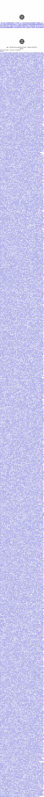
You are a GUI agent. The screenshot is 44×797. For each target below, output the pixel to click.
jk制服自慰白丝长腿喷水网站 (21, 659)
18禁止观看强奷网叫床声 (14, 120)
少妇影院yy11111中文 (25, 299)
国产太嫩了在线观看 (11, 462)
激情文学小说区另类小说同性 (32, 458)
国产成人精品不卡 (9, 275)
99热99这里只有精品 (29, 441)
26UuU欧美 (14, 704)
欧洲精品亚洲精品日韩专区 (14, 153)
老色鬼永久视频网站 (16, 390)
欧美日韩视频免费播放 (25, 346)
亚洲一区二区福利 (7, 415)
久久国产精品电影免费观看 (11, 765)
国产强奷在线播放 (8, 130)
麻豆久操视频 (12, 586)
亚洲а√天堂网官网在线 (15, 581)
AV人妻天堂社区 (10, 449)
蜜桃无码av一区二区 (11, 298)
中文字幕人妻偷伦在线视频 (18, 602)
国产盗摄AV (34, 454)
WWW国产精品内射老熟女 (26, 719)
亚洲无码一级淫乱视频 (31, 744)
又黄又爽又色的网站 (7, 683)
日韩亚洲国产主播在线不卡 (25, 142)
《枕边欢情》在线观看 (11, 623)
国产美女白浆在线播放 (25, 472)
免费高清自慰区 (33, 448)
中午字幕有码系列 (34, 571)
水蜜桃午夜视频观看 (20, 168)
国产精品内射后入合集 (9, 368)
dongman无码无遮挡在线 (25, 254)
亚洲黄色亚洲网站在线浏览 (14, 596)
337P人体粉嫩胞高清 (22, 528)
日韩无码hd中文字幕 (5, 238)
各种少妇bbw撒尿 (10, 222)
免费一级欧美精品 (6, 399)
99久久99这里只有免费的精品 (11, 763)
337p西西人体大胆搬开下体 (24, 211)
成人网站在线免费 (7, 85)
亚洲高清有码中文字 (24, 202)
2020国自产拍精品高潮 (10, 719)
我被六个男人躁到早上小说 (33, 214)
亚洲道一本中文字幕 (11, 769)
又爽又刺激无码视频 (40, 700)
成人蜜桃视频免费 (3, 277)
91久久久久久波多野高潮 (26, 371)
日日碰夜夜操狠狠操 (34, 194)
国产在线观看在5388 (19, 397)
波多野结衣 (3, 741)
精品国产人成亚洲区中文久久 (22, 289)
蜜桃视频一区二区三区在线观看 (10, 789)
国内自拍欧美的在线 (32, 413)
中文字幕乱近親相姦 (9, 451)
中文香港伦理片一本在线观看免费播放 (10, 156)
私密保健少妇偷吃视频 (28, 338)
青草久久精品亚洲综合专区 (22, 297)
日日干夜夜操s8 (34, 298)
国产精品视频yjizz (35, 463)
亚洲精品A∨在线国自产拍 (36, 526)
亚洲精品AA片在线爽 (17, 671)
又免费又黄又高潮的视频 (24, 181)
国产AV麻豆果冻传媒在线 (14, 332)
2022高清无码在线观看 (24, 106)
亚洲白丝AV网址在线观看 (37, 553)
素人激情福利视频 (26, 185)
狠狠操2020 (13, 245)
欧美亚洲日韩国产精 (22, 115)
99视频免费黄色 (40, 246)
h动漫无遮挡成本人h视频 (34, 444)
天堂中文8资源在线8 (28, 374)
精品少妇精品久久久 (16, 64)
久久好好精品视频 (27, 796)
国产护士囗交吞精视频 (16, 463)
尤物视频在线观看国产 (19, 631)
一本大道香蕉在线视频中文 (32, 325)
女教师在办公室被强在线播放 (15, 377)
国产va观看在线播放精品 (39, 89)
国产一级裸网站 (12, 62)
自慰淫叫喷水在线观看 (17, 526)
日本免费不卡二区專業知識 (20, 349)
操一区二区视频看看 (30, 259)
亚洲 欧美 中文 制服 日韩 (27, 376)
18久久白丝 (14, 758)
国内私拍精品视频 (20, 79)
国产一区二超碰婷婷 (26, 580)
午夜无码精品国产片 (38, 290)
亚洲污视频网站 (9, 96)
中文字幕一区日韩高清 (25, 149)
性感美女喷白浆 (9, 215)
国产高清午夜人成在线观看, (19, 190)
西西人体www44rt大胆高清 (22, 465)
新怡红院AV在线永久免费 (26, 415)
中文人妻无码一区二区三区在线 (26, 64)
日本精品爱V (4, 298)
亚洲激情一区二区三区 (4, 647)
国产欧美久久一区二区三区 (9, 434)
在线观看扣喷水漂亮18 (28, 154)
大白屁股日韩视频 (37, 226)
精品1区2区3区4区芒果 (32, 222)
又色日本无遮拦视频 (39, 273)
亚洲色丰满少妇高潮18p (24, 427)
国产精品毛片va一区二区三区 (37, 500)
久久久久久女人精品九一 (28, 592)
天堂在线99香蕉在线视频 (33, 593)
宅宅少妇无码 (25, 513)
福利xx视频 (21, 609)
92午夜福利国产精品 (9, 187)
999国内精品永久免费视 (34, 630)
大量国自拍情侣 (10, 493)
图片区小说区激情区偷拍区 (13, 440)
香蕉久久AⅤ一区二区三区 (15, 795)
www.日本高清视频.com (11, 369)
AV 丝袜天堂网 (21, 550)
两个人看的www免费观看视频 (6, 781)
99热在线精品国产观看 (5, 748)
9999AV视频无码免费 (13, 560)
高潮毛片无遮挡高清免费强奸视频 (16, 99)
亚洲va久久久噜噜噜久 (16, 415)
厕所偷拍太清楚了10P (37, 128)
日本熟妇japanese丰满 (38, 282)
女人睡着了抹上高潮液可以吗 (38, 775)
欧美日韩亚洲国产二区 (29, 632)
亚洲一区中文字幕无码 (33, 763)
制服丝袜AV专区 (12, 477)
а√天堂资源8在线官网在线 (38, 378)
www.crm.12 (30, 611)
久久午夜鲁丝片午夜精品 (34, 411)
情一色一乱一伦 (34, 639)
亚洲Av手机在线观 (31, 270)
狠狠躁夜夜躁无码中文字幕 (28, 117)
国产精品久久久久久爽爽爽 (37, 647)
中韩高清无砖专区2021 (11, 247)
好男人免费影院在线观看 (21, 317)
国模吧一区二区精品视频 (27, 715)
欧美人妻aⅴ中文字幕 (33, 246)
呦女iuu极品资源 (15, 159)
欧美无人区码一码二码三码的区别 (16, 291)
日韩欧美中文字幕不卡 (10, 504)
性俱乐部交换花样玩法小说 (11, 324)
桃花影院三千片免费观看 (33, 236)
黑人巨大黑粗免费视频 (27, 105)
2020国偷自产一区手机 (33, 310)
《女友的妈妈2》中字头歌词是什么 (21, 166)
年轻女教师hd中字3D (7, 216)
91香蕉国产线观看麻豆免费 (29, 309)
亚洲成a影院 (37, 102)
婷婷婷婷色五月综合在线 (35, 205)
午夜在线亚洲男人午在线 (11, 502)
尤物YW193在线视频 (23, 737)
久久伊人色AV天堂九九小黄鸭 (34, 109)
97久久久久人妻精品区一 (35, 565)
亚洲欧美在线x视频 (18, 403)
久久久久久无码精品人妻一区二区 (19, 267)
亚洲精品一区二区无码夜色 (27, 98)
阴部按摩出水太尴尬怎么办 (33, 704)
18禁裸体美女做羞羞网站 (18, 770)
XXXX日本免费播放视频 (13, 437)
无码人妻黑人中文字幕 (25, 100)
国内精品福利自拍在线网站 (16, 85)
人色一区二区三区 (40, 212)
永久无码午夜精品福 (31, 654)
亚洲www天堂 (41, 571)
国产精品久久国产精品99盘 (11, 548)
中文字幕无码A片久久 (26, 649)
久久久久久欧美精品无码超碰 (33, 320)
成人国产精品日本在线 (19, 60)
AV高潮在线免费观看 (29, 86)
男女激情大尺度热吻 (31, 477)
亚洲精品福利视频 (6, 57)
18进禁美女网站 (20, 592)
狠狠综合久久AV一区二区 (33, 297)
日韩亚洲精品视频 (38, 263)
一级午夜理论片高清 (25, 231)
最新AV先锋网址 (6, 94)
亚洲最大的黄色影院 (22, 139)
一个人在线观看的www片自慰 (18, 164)
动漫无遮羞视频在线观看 (30, 608)
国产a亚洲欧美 (20, 492)
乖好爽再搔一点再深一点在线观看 (9, 497)
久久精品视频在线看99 (35, 269)
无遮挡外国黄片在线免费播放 (5, 93)
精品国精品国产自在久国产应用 (34, 491)
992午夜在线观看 (39, 682)
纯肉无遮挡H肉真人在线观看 (25, 440)
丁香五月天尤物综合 (10, 205)
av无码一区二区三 (24, 270)
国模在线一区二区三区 (33, 399)
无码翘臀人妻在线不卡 (14, 364)
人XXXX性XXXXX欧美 (34, 596)
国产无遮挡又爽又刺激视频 (30, 55)
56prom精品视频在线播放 (17, 553)
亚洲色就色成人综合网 (10, 658)
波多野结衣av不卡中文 (21, 341)
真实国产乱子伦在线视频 (32, 353)
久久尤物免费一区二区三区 (9, 478)
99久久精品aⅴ (12, 524)
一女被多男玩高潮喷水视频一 (5, 614)
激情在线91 (21, 559)
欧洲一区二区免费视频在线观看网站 (29, 529)
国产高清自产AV (10, 263)
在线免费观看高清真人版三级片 (31, 587)
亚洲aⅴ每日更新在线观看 (34, 501)
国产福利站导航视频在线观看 (8, 667)
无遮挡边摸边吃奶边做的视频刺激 (25, 176)
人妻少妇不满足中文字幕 (29, 638)
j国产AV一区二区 (13, 174)
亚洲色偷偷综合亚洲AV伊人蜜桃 (16, 261)
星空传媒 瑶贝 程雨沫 (27, 123)
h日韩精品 (16, 550)
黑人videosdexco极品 (26, 777)
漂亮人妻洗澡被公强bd (13, 647)
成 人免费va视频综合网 (8, 563)
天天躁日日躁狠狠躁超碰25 (27, 520)
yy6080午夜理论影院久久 (36, 123)
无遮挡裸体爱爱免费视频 (24, 203)
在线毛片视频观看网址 (14, 91)
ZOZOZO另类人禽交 (20, 564)
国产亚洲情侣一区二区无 (19, 449)
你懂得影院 (40, 62)
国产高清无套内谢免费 (5, 681)
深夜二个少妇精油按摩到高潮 (26, 703)
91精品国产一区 (36, 769)
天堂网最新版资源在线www (10, 494)
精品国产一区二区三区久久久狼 (12, 183)
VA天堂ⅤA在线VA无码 (8, 193)
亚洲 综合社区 (18, 708)
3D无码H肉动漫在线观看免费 (22, 588)
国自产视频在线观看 (23, 241)
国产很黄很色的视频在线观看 (23, 701)
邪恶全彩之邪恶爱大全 (33, 475)
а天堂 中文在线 (35, 95)
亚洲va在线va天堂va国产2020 (31, 328)
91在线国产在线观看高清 (24, 468)
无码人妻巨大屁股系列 (34, 203)
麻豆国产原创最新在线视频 (15, 149)
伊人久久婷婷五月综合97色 (10, 727)
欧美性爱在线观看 (19, 600)
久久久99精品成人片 (21, 620)
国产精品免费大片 (34, 440)
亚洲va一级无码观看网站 (32, 767)
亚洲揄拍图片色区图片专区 (31, 284)
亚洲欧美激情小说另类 (4, 274)
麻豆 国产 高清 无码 (17, 594)
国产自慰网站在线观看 (15, 296)
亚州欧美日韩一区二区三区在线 (24, 624)
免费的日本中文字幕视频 (22, 758)
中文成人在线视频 (11, 117)
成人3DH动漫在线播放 (36, 330)
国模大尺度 (34, 480)
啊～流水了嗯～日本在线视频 (25, 711)
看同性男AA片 (38, 688)
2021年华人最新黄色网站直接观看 (12, 741)
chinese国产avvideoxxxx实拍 (5, 512)
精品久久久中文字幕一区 (27, 689)
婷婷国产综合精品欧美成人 (9, 342)
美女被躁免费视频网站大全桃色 (7, 321)
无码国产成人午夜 (24, 717)
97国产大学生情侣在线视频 (29, 331)
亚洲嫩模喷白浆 (5, 332)
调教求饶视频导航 (12, 318)
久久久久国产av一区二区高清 (29, 283)
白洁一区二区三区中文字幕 (21, 464)
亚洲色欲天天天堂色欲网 (27, 544)
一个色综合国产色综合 (33, 406)
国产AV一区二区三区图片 (17, 439)
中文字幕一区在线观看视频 (27, 650)
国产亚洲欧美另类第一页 (35, 391)
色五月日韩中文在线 (10, 418)
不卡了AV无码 (4, 505)
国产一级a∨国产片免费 (33, 693)
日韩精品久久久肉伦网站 (37, 792)
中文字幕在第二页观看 (16, 216)
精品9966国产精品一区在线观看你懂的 (31, 782)
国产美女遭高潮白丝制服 (15, 774)
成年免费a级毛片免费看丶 (34, 781)
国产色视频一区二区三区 (14, 370)
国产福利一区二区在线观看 (38, 420)
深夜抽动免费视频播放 (24, 724)
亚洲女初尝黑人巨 (5, 486)
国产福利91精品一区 (30, 67)
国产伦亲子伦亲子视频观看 (28, 718)
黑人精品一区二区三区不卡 (23, 88)
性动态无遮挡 (39, 159)
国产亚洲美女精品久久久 (31, 348)
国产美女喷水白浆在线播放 (12, 645)
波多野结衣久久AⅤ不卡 (20, 86)
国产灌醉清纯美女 (10, 217)
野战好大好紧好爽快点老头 (13, 675)
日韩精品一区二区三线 (14, 709)
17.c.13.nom (2, 408)
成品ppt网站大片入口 (15, 165)
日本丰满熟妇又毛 (32, 557)
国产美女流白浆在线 (30, 324)
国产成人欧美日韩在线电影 (5, 375)
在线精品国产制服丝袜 (35, 258)
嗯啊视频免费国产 (11, 405)
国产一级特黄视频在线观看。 (6, 542)
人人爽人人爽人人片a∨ (30, 240)
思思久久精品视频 (24, 357)
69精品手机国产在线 (35, 287)
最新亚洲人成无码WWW (13, 143)
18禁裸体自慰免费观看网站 (24, 446)
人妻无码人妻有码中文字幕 (38, 455)
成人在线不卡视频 (6, 523)
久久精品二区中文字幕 (21, 392)
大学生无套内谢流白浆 (9, 621)
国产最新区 (38, 557)
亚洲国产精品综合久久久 (30, 173)
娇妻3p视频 (31, 91)
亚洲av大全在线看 (38, 349)
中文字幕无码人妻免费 (11, 407)
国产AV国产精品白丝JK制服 (20, 255)
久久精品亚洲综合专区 (28, 589)
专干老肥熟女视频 (3, 585)
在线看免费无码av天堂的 (21, 348)
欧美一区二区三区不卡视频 (11, 350)
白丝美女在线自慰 (38, 361)
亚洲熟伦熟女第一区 (13, 745)
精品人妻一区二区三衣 (35, 120)
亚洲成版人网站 (5, 323)
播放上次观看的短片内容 (8, 87)
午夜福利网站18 (8, 269)
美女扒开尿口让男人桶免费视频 (7, 167)
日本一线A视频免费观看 (28, 636)
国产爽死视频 (29, 135)
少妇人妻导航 (10, 526)
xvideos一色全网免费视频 (27, 103)
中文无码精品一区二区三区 (36, 610)
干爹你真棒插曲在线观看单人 (7, 780)
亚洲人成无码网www (12, 348)
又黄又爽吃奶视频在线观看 (14, 584)
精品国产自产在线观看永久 (33, 722)
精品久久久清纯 (4, 73)
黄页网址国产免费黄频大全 (13, 500)
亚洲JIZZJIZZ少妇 (38, 644)
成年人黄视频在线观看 (20, 369)
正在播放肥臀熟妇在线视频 (25, 269)
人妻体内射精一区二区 (25, 367)
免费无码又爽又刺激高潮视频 (7, 92)
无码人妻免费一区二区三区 (29, 412)
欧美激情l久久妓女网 (31, 267)
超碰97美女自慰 (34, 125)
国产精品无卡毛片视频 (37, 548)
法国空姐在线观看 (20, 420)
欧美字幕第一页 (13, 399)
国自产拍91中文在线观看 (29, 537)
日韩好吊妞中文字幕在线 (18, 152)
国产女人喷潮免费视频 (16, 717)
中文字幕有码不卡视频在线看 (26, 330)
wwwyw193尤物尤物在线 (18, 180)
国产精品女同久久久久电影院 (8, 190)
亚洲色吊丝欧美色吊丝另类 (21, 618)
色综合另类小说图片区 (34, 303)
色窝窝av (35, 79)
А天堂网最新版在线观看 (25, 596)
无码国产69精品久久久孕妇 (17, 781)
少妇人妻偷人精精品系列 (32, 712)
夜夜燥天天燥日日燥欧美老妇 (16, 345)
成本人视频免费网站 (5, 59)
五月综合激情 (16, 473)
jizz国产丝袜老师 (36, 615)
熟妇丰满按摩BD (4, 687)
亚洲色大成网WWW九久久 (22, 124)
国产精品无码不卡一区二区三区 (14, 738)
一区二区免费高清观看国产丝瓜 (12, 446)
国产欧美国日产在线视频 (28, 275)
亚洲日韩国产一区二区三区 (27, 455)
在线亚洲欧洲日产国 (32, 645)
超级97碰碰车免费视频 (34, 746)
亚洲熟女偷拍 (24, 705)
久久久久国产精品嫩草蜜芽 (37, 541)
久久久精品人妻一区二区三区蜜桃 (35, 549)
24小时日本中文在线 (18, 210)
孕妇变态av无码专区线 (5, 172)
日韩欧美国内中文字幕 (22, 635)
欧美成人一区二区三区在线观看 (6, 599)
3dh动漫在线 (11, 66)
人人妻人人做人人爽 (20, 292)
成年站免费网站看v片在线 (24, 479)
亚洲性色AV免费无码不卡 (19, 237)
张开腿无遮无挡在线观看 (12, 276)
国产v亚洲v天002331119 (11, 790)
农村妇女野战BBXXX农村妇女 (22, 567)
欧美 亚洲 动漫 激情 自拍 (24, 333)
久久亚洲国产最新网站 (12, 265)
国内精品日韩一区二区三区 (29, 180)
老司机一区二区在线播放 (26, 377)
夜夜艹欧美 (26, 66)
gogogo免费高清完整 (14, 176)
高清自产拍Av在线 (31, 437)
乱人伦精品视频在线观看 (35, 443)
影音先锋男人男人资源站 (25, 94)
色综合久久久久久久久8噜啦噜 (20, 306)
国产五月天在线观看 (9, 267)
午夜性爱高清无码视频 (12, 65)
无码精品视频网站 (17, 357)
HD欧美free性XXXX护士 (13, 194)
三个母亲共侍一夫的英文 (33, 696)
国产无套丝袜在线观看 (11, 708)
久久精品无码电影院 (27, 152)
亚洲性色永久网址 (20, 745)
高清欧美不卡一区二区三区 (26, 463)
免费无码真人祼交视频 (11, 398)
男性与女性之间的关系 (11, 747)
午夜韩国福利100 (26, 205)
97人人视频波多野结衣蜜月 (29, 418)
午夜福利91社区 (3, 352)
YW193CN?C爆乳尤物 (16, 538)
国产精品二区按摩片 (39, 179)
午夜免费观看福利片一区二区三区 (35, 88)
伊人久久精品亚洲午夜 (31, 392)
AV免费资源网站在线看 (22, 566)
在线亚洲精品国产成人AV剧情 (24, 535)
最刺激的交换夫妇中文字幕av (5, 665)
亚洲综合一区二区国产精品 (27, 628)
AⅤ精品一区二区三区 (30, 680)
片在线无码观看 (23, 584)
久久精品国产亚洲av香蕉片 (25, 752)
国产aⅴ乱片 (7, 67)
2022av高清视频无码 (12, 121)
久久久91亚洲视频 (7, 466)
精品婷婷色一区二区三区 (31, 497)
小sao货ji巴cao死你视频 (26, 454)
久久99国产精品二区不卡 (8, 652)
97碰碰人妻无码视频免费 (21, 404)
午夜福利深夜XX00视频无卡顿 (35, 116)
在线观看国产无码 (10, 363)
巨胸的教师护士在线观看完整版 (34, 536)
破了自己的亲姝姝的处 (29, 79)
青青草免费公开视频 (5, 458)
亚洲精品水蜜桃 (20, 560)
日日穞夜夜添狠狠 (18, 694)
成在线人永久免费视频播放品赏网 (14, 485)
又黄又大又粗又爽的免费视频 (28, 686)
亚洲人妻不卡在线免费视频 (15, 231)
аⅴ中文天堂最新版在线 (31, 57)
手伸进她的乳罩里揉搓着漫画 (29, 559)
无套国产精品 (31, 146)
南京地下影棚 (29, 727)
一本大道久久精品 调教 (23, 660)
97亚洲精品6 (16, 501)
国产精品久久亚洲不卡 (26, 122)
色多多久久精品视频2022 (18, 196)
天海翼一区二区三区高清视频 (30, 212)
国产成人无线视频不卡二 (36, 524)
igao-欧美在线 (21, 632)
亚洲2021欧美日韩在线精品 (18, 233)
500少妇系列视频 (35, 439)
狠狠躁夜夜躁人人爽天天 (15, 234)
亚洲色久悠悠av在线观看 (14, 158)
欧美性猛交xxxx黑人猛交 (22, 381)
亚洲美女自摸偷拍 (34, 506)
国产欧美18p (11, 754)
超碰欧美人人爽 (30, 110)
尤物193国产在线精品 (14, 241)
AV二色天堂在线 (34, 266)
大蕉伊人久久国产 (13, 624)
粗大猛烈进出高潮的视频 (15, 555)
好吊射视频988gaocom (17, 780)
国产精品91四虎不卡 (5, 524)
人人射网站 (41, 439)
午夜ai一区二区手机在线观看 (22, 71)
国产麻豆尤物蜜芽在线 (17, 312)
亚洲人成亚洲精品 (12, 545)
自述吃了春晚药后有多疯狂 (24, 426)
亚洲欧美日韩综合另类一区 (25, 63)
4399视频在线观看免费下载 (20, 608)
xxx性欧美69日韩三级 (17, 756)
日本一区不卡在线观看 (34, 472)
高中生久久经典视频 (28, 237)
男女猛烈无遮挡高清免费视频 (8, 295)
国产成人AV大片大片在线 (14, 253)
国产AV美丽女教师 (5, 404)
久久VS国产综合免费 (24, 421)
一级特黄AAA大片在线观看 (5, 730)
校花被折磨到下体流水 (14, 607)
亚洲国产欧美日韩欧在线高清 (15, 628)
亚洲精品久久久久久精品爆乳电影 (11, 305)
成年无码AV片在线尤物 (32, 202)
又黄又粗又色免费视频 (26, 466)
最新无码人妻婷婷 (31, 382)
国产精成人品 (35, 758)
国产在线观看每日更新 (25, 581)
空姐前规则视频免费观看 (36, 675)
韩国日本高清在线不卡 (34, 209)
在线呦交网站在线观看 (17, 225)
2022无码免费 (16, 493)
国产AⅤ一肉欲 (29, 697)
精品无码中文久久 (13, 381)
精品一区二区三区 (16, 385)
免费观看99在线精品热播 (19, 754)
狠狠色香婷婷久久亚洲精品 (12, 507)
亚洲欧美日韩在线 (12, 384)
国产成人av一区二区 (25, 738)
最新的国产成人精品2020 (29, 189)
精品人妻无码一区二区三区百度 (21, 504)
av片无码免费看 (14, 620)
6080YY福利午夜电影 (9, 233)
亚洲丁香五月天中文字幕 (23, 413)
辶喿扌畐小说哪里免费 (20, 408)
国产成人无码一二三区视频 (38, 107)
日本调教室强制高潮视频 (24, 145)
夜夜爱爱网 (22, 487)
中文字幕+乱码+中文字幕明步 (15, 751)
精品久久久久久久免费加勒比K (23, 399)
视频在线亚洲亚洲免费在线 (11, 400)
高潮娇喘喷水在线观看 (5, 106)
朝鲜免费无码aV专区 (38, 442)
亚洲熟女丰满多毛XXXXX (33, 158)
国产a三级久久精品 (11, 255)
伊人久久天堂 (17, 533)
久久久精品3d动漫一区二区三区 (14, 230)
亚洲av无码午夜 (33, 281)
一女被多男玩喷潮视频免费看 (5, 159)
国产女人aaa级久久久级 (5, 181)
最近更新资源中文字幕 (11, 725)
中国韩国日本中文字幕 (5, 174)
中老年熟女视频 (28, 741)
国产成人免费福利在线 (23, 310)
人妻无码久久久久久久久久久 (13, 197)
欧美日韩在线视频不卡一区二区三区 (36, 660)
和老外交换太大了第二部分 (12, 95)
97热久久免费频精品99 (30, 101)
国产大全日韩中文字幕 (36, 697)
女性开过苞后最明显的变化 (38, 667)
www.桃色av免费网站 (5, 472)
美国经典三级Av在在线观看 (36, 229)
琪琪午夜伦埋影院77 (19, 185)
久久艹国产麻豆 (23, 361)
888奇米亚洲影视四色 (35, 492)
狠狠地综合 (31, 364)
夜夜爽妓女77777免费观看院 (11, 422)
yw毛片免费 (19, 400)
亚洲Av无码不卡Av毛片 (9, 759)
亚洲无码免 (29, 659)
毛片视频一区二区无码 (29, 564)
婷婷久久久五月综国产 (10, 378)
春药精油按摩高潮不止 (11, 564)
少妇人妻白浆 (18, 524)
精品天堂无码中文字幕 (21, 697)
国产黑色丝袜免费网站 (34, 531)
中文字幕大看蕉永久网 (17, 204)
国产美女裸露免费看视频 (23, 457)
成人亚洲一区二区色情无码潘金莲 (24, 647)
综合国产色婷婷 (17, 698)
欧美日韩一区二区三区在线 (10, 718)
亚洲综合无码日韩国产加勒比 (19, 652)
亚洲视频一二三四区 (23, 776)
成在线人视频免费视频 (10, 349)
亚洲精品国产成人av (9, 715)
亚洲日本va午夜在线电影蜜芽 (35, 299)
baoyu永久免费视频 (10, 98)
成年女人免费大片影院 (20, 551)
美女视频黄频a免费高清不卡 (21, 729)
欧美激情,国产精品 (36, 335)
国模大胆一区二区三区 (38, 483)
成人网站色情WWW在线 (16, 543)
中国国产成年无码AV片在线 (12, 161)
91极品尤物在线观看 (21, 682)
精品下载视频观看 (30, 729)
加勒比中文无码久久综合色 (5, 768)
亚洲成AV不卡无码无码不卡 (33, 485)
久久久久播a (16, 226)
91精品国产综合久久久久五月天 (13, 661)
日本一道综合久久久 (7, 419)
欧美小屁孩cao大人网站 (24, 78)
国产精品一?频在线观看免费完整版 (21, 219)
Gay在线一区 (14, 691)
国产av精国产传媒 (13, 154)
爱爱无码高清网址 (9, 579)
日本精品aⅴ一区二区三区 (21, 318)
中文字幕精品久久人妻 (21, 502)
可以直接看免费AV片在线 (16, 262)
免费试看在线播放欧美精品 (21, 238)
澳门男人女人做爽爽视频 (9, 362)
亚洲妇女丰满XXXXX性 (34, 446)
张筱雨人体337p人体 (11, 252)
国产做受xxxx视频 (25, 694)
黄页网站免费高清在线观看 (20, 118)
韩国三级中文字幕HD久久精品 (16, 116)
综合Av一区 (7, 406)
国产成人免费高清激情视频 (32, 156)
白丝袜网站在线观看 (35, 473)
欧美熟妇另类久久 (39, 480)
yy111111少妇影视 (3, 211)
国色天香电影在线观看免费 (24, 77)
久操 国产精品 (19, 679)
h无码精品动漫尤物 (6, 603)
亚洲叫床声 (23, 147)
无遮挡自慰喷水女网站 (29, 282)
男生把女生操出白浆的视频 (10, 788)
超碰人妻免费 (12, 688)
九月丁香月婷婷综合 (12, 687)
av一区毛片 (21, 709)
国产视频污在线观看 (28, 709)
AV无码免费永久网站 (38, 736)
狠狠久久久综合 (41, 767)
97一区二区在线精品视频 (33, 277)
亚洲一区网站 (11, 180)
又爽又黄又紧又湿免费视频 (7, 544)
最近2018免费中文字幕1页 (28, 87)
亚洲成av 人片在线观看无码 (9, 72)
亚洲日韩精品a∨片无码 (37, 64)
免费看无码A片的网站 (19, 362)
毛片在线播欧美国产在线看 (21, 616)
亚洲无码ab (23, 582)
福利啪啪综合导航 (26, 232)
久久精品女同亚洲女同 (23, 222)
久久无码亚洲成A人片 (16, 223)
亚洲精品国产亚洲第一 (11, 785)
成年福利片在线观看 (33, 567)
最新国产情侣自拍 (7, 56)
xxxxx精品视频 (31, 226)
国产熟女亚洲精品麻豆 (28, 745)
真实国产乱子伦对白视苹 (9, 410)
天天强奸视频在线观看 (17, 103)
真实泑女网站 (4, 294)
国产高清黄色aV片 (19, 150)
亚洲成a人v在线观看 (24, 791)
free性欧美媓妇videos (4, 501)
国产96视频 (32, 534)
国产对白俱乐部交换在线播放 (29, 164)
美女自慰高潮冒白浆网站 (9, 299)
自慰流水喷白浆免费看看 (15, 442)
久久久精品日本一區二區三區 (27, 637)
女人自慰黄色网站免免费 (16, 768)
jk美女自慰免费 (26, 419)
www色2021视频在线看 (13, 457)
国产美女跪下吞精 (27, 550)
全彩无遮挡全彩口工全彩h (23, 132)
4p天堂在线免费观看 (20, 666)
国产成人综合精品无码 (28, 420)
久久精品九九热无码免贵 (24, 332)
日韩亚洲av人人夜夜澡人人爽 (20, 72)
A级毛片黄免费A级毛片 (33, 132)
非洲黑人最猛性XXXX (12, 151)
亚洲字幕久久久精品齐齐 (31, 248)
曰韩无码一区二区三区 (14, 630)
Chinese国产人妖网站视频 (5, 154)
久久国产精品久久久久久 (37, 550)
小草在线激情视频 (4, 783)
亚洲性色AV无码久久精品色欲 (14, 514)
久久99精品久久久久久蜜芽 (12, 767)
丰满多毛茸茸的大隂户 (33, 215)
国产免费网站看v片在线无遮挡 (22, 722)
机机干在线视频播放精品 (31, 790)
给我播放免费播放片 (30, 230)
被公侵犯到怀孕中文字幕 (5, 701)
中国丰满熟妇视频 (33, 586)
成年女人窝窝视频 (35, 245)
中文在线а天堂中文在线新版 (22, 683)
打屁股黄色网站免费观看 (6, 476)
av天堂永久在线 (34, 186)
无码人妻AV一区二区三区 (35, 232)
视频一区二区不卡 (18, 580)
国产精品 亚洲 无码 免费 (27, 439)
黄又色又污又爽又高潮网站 (11, 433)
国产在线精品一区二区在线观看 (27, 390)
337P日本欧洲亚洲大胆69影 (10, 408)
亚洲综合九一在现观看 (8, 128)
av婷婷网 (17, 252)
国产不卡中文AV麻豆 (4, 629)
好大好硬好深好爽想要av (16, 512)
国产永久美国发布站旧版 (35, 708)
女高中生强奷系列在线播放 (8, 650)
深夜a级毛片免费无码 (10, 412)
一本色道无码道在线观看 (35, 370)
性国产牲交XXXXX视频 (14, 146)
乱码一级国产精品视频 (23, 208)
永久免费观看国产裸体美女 (9, 393)
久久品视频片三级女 (21, 121)
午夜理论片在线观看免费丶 (34, 65)
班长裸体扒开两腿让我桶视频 (37, 794)
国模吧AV (26, 754)
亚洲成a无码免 (11, 698)
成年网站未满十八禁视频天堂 (15, 448)
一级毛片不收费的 (36, 589)
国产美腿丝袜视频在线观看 (11, 611)
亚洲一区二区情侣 (32, 347)
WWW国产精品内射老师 (37, 76)
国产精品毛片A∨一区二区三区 (12, 549)
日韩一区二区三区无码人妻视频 (12, 132)
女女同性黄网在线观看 (26, 526)
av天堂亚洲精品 (19, 788)
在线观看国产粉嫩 (18, 389)
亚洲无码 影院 (13, 136)
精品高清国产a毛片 (15, 145)
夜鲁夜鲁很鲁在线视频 (37, 110)
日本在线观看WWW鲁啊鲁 (17, 495)
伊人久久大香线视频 (5, 679)
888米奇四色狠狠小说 (35, 59)
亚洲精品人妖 (39, 606)
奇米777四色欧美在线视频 (33, 171)
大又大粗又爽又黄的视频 (30, 384)
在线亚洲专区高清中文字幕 (14, 629)
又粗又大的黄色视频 (9, 636)
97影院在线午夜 (19, 649)
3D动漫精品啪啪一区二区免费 (24, 130)
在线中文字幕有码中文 (17, 766)
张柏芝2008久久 (15, 479)
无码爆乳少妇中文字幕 (16, 93)
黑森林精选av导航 (9, 333)
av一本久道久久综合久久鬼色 (14, 142)
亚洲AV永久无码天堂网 (25, 509)
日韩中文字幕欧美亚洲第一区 (10, 588)
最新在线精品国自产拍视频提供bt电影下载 (33, 121)
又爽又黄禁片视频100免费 (11, 328)
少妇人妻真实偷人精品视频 (11, 341)
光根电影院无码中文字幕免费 (13, 483)
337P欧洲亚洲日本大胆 (21, 67)
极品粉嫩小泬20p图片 (35, 730)
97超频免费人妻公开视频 (30, 422)
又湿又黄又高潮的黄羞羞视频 (8, 530)
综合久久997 (32, 321)
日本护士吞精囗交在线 (14, 106)
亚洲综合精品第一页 (17, 643)
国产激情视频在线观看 (34, 356)
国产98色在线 (11, 694)
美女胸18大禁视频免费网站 (22, 789)
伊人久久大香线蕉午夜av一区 (23, 65)
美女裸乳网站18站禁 (7, 543)
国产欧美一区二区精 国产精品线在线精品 (22, 303)
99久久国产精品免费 (25, 411)
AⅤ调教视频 (16, 217)
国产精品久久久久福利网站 (5, 690)
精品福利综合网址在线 (11, 259)
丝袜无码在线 (35, 785)
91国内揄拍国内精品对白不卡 (9, 531)
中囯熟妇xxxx (26, 215)
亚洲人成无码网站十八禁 (8, 196)
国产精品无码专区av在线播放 (5, 519)
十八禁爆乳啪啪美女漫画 (10, 114)
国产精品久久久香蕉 (15, 269)
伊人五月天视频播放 (12, 195)
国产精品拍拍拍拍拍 (36, 719)
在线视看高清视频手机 (17, 454)
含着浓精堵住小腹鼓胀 (28, 342)
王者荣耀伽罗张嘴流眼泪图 (35, 77)
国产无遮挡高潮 (35, 727)
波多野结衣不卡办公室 (29, 783)
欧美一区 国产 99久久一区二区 (22, 247)
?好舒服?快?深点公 (38, 698)
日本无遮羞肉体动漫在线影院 (20, 248)
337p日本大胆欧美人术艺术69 (36, 512)
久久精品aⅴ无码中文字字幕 (18, 451)
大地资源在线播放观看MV (23, 109)
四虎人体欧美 (33, 669)
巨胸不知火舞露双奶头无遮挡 (33, 642)
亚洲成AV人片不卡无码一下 (12, 211)
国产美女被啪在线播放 (9, 775)
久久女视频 (37, 447)
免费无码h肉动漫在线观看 (22, 326)
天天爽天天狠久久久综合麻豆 (29, 762)
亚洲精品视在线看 (27, 143)
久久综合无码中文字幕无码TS (24, 59)
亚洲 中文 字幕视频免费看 (28, 150)
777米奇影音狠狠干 (29, 341)
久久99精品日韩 (18, 719)
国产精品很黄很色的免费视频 (29, 276)
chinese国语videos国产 (30, 768)
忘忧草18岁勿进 (6, 535)
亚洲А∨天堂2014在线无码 (21, 259)
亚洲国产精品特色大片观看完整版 (9, 441)
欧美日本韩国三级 (15, 660)
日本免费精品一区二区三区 (25, 153)
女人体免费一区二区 (35, 796)
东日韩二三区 (27, 531)
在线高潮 (30, 383)
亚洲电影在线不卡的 (19, 62)
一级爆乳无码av (38, 566)
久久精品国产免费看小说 (37, 659)
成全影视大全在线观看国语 (18, 128)
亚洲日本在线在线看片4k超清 (19, 239)
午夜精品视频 (29, 787)
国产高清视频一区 (33, 523)
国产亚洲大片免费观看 (24, 252)
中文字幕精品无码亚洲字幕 (30, 664)
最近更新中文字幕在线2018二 (10, 782)
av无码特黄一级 (3, 369)
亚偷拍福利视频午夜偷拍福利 (9, 150)
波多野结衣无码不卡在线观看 (17, 471)
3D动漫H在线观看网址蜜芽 (6, 791)
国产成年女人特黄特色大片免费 (6, 562)
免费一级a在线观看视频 (36, 741)
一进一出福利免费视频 (27, 210)
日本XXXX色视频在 (16, 614)
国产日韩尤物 (25, 781)
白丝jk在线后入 (30, 316)
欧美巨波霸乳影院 (34, 371)
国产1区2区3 (35, 562)
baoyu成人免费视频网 (24, 182)
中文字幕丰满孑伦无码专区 (22, 491)
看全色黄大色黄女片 (22, 334)
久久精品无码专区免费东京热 (12, 287)
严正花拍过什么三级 (5, 688)
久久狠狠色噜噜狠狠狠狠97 (15, 653)
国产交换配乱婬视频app (26, 85)
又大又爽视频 (23, 284)
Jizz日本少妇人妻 (20, 537)
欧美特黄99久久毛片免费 (38, 201)
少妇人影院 (9, 691)
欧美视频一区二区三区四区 (32, 129)
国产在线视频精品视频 (38, 729)
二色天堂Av (32, 346)
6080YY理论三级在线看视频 (33, 717)
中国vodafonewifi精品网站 (33, 127)
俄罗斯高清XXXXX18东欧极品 (22, 570)
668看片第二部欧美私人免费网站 (13, 591)
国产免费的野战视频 (34, 427)
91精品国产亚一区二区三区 (12, 88)
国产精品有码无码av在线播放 (23, 265)
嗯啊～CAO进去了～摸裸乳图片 (30, 602)
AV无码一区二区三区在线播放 (6, 704)
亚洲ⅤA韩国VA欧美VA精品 (12, 189)
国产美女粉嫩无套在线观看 (7, 784)
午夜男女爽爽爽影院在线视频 (25, 274)
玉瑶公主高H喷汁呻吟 (34, 426)
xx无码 (18, 266)
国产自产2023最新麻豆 (23, 696)
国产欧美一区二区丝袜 (16, 371)
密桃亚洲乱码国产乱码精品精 (21, 135)
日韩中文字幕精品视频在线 (6, 541)
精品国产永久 (23, 514)
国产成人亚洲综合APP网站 (9, 447)
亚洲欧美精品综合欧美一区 (25, 266)
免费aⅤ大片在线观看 (26, 678)
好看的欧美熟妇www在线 (25, 669)
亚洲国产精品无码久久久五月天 (32, 115)
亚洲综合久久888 (20, 290)
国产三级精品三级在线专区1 (6, 651)
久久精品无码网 (26, 116)
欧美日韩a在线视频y (30, 404)
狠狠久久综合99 (5, 201)
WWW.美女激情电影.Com (9, 80)
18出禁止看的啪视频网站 (8, 260)
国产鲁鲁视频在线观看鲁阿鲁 (23, 700)
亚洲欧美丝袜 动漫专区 (15, 171)
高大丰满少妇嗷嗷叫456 (16, 469)
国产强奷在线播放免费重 (18, 84)
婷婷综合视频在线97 (6, 693)
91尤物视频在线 (16, 599)
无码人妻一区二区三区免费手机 (13, 254)
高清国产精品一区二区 (11, 760)
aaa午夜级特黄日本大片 (25, 733)
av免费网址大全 (31, 442)
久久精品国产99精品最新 (13, 528)
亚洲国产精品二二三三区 (30, 620)
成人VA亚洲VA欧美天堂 (29, 716)
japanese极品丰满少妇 (34, 607)
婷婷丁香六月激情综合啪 (10, 131)
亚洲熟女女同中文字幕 (22, 767)
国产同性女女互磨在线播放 (34, 289)
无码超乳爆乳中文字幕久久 (36, 671)
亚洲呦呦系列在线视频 (34, 197)
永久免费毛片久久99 (11, 107)
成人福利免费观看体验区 (31, 73)
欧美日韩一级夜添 (33, 591)
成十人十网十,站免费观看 (30, 190)
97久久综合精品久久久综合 (20, 434)
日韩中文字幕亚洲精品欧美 (14, 201)
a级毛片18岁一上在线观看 (33, 396)
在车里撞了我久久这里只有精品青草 (33, 502)
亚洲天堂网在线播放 (27, 730)
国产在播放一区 (9, 558)
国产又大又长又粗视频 (37, 484)
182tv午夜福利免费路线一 (31, 317)
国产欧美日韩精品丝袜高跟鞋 (15, 534)
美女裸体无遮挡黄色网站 (37, 544)
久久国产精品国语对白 (36, 357)
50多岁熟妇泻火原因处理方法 (26, 658)
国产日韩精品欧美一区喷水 (24, 137)
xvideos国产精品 (8, 129)
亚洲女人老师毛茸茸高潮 (29, 175)
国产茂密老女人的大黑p (21, 680)
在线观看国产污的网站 (37, 352)
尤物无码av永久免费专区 (5, 657)
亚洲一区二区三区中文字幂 (38, 374)
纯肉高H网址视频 (24, 557)
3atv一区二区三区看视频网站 (10, 731)
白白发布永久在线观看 (32, 504)
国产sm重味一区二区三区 (13, 157)
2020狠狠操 (5, 537)
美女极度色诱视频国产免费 (8, 270)
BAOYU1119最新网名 (4, 153)
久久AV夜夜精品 (33, 678)
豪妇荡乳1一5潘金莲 (31, 361)
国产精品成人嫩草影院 (29, 369)
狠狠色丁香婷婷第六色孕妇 (8, 303)
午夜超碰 (17, 77)
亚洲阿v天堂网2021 (25, 534)
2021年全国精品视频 (25, 448)
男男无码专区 (8, 296)
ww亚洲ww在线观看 (30, 139)
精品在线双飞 (2, 456)
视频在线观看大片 (32, 738)
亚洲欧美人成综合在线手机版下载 (35, 181)
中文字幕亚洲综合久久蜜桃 (5, 108)
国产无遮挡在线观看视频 (29, 428)
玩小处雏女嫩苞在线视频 (5, 572)
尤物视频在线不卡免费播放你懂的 (30, 260)
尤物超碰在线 (14, 519)
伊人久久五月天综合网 (25, 639)
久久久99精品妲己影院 (22, 691)
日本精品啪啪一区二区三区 (5, 696)
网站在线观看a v (15, 96)
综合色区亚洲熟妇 (22, 458)
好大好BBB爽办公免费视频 (15, 94)
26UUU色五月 (22, 741)
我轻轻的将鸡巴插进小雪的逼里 (28, 756)
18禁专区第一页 (31, 470)
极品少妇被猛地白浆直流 (12, 577)
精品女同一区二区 (25, 522)
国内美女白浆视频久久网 (33, 182)
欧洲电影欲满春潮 (36, 490)
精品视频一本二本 (27, 631)
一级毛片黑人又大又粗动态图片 (36, 707)
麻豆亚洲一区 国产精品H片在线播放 (20, 193)
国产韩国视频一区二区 (28, 128)
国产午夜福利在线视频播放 (35, 624)
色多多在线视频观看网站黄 (11, 266)
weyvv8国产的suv (26, 196)
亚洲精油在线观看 (20, 548)
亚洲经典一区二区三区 (8, 766)
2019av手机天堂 (12, 178)
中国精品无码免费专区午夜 (32, 753)
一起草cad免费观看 (39, 558)
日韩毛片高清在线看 (5, 109)
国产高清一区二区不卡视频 (15, 523)
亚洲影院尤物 (19, 637)
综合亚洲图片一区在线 (24, 234)
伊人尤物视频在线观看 (37, 323)
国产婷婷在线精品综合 (23, 294)
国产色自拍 (41, 158)
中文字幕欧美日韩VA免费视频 (9, 587)
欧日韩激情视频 (12, 649)
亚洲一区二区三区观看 (33, 791)
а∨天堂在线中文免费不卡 (26, 480)
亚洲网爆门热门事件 (27, 339)
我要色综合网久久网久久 (28, 484)
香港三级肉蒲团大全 (7, 165)
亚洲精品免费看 (35, 715)
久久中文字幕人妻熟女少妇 (21, 114)
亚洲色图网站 (7, 464)
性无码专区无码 (15, 665)
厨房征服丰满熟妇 (4, 499)
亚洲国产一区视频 (17, 160)
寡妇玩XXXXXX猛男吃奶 (30, 80)
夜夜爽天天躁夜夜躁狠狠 (11, 352)
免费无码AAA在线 (38, 272)
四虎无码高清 (37, 768)
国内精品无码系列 (3, 661)
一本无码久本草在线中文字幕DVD (33, 70)
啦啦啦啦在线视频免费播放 (7, 498)
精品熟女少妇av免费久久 (39, 117)
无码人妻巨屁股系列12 (21, 749)
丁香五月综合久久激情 (24, 347)
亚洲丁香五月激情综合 (12, 327)
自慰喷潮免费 (20, 762)
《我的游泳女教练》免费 (25, 296)
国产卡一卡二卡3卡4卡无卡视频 (11, 124)
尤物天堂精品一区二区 (33, 519)
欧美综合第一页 (26, 321)
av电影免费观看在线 (31, 566)
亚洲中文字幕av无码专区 (35, 777)
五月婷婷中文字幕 (7, 326)
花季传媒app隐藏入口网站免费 (9, 60)
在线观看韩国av (21, 189)
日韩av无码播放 (23, 787)
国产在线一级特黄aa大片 (15, 63)
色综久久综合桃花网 (34, 185)
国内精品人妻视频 (34, 666)
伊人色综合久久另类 (22, 157)
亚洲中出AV (16, 707)
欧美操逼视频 (20, 268)
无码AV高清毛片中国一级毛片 (25, 217)
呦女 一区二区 (16, 333)
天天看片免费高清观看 (8, 367)
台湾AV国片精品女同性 (30, 273)
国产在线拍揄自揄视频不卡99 (8, 179)
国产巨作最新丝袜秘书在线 (29, 573)
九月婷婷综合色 (37, 81)
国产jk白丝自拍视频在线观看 (23, 763)
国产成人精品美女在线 (10, 236)
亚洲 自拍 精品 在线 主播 (19, 621)
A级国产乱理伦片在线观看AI (38, 703)
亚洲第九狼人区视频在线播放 (32, 414)
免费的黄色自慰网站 (11, 570)
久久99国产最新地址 (37, 582)
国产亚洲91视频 (10, 306)
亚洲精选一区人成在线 (13, 316)
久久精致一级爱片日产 (7, 792)
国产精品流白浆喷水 (22, 172)
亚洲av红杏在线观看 (38, 749)
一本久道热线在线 (32, 355)
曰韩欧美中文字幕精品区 (25, 565)
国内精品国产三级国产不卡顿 (33, 183)
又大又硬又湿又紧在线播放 (37, 770)
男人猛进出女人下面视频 (9, 689)
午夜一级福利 (15, 137)
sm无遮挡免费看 (31, 375)
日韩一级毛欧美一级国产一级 (28, 360)
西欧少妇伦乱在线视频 (38, 637)
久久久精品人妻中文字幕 (10, 551)
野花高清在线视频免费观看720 (27, 216)
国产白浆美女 (2, 389)
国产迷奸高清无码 (23, 214)
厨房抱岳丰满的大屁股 (19, 531)
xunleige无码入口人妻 (19, 207)
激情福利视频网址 (32, 145)
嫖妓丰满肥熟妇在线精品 (21, 136)
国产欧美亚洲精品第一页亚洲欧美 (30, 578)
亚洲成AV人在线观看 (23, 57)
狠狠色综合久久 (33, 795)
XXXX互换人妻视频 (10, 752)
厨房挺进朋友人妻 (3, 691)
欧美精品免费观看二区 (21, 433)
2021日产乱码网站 (3, 668)
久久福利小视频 (8, 610)
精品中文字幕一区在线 (29, 652)
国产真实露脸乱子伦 (21, 736)
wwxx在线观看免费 (7, 538)
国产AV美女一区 (19, 718)
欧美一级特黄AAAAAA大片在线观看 (36, 219)
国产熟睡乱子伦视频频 (36, 469)
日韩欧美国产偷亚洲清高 (39, 428)
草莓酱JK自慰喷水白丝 (6, 145)
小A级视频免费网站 (38, 716)
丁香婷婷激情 (40, 244)
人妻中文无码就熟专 (22, 507)
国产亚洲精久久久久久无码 (16, 515)
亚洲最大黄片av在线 (27, 298)
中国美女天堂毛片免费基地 (6, 244)
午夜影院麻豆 (28, 500)
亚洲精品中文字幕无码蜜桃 (11, 74)
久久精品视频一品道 (15, 724)
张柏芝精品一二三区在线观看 (35, 694)
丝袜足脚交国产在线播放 (12, 491)
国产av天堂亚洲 (27, 707)
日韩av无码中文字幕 (36, 84)
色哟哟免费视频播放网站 (9, 219)
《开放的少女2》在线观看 (36, 594)
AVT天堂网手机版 (29, 667)
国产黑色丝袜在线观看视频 (36, 752)
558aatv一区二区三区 (35, 224)
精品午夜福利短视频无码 (8, 756)
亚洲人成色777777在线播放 (27, 615)
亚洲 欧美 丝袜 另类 (20, 687)
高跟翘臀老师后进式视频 (21, 70)
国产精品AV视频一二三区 (37, 210)
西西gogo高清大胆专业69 (31, 462)
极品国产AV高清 (35, 766)
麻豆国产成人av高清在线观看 (17, 419)
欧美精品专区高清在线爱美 (38, 780)
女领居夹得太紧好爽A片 (36, 217)
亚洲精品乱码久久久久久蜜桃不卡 (19, 187)
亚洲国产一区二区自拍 (7, 777)
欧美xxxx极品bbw (15, 186)
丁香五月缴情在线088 (21, 422)
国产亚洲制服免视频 (24, 555)
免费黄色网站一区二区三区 (24, 194)
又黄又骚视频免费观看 (19, 378)
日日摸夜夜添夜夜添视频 (16, 613)
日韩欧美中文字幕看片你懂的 (12, 294)
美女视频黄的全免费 (33, 542)
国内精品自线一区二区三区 (21, 462)
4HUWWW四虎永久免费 (8, 671)
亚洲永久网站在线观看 (10, 533)
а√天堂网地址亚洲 (29, 582)
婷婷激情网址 (27, 493)
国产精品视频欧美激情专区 (27, 778)
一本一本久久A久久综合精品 (23, 519)
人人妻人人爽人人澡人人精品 (9, 386)
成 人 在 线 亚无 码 (26, 571)
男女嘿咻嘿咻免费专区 (30, 350)
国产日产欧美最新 (13, 172)
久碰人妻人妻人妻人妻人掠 (35, 96)
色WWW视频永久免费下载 (34, 106)
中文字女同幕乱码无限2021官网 (23, 723)
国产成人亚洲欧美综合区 (9, 313)
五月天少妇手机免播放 (19, 418)
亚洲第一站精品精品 (40, 695)
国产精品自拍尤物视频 (26, 708)
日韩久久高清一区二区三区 (32, 318)
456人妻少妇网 (13, 404)
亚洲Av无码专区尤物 (11, 505)
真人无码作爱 (14, 115)
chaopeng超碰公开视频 (18, 321)
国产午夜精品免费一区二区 (33, 681)
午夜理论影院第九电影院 (26, 160)
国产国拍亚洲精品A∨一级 (24, 364)
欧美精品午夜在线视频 (33, 234)
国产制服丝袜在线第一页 (38, 150)
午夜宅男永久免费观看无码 (5, 379)
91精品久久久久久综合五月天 (5, 64)
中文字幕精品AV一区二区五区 (30, 178)
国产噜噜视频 (36, 316)
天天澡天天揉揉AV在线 (25, 93)
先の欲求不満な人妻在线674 (10, 122)
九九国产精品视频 (31, 241)
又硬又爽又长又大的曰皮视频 (25, 186)
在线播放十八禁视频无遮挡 (5, 620)
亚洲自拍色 (23, 768)
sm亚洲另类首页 (26, 585)
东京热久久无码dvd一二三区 (8, 573)
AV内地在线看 (20, 154)
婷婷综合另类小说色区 (25, 425)
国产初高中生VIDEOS (5, 436)
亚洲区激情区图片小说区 (19, 81)
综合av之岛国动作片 (22, 625)
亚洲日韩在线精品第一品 (14, 559)
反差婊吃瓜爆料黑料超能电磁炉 (20, 530)
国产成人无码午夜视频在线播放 (11, 676)
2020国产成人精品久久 (36, 773)
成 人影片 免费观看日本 (34, 52)
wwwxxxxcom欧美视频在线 (24, 542)
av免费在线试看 (5, 745)
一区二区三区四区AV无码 (22, 668)
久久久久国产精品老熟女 (22, 726)
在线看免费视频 (17, 270)
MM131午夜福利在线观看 (31, 625)
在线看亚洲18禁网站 (25, 406)
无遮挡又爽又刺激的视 (6, 724)
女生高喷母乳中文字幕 (8, 602)
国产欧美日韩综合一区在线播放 (13, 355)
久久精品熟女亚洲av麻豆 (25, 391)
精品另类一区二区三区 (30, 147)
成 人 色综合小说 (7, 251)
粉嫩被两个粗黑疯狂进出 (6, 487)
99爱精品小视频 (3, 292)
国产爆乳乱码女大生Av (25, 710)
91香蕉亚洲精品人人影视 (19, 456)
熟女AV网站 (4, 483)
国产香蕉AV (35, 456)
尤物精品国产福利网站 (21, 350)
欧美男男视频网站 (13, 71)
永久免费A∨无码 (3, 118)
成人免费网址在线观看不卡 (14, 323)
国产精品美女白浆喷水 (19, 313)
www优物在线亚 (25, 485)
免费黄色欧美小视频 (15, 487)
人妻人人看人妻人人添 (28, 62)
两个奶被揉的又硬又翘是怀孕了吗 (8, 309)
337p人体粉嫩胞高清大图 (30, 682)
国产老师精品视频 (19, 585)
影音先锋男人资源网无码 (35, 493)
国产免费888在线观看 (23, 536)
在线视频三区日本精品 (12, 700)
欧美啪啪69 (35, 636)
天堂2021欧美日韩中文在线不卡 (33, 499)
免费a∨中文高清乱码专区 (19, 311)
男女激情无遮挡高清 (24, 672)
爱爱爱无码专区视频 (28, 388)
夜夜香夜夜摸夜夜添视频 (10, 729)
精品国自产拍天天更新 (7, 495)
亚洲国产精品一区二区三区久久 (34, 784)
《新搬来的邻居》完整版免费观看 (26, 201)
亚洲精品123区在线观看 (29, 447)
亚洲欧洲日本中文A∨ (24, 146)
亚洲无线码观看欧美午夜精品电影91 (26, 483)
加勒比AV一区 (27, 386)
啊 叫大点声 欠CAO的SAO (31, 301)
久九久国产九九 (19, 769)
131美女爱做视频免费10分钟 (11, 593)
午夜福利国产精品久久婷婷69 (13, 208)
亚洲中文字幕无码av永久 (24, 444)
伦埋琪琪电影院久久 (33, 723)
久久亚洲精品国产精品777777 (24, 125)
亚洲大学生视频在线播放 (34, 522)
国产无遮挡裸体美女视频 (35, 100)
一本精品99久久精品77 (12, 297)
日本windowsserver (38, 754)
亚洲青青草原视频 (22, 73)
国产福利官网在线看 (36, 152)
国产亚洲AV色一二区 (11, 631)
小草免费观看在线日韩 (25, 591)
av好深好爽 (16, 222)
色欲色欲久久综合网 (18, 689)
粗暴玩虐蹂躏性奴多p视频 (34, 333)
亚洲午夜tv (18, 785)
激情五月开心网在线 (40, 690)
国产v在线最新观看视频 (18, 331)
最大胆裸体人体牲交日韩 (20, 695)
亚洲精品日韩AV (36, 718)
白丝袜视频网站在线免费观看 (16, 748)
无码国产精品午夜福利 (33, 78)
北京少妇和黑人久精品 (21, 601)
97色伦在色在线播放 (39, 584)
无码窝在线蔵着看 (25, 761)
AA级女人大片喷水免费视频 (15, 681)
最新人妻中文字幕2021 (23, 226)
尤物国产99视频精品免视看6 (15, 472)
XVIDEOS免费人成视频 (31, 676)
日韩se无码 (21, 707)
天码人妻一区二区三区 (25, 613)
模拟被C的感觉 (26, 609)
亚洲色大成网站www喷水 (31, 530)
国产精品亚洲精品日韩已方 (17, 272)
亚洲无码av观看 (25, 673)
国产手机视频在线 (23, 661)
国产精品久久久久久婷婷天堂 (25, 675)
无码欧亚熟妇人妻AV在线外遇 (24, 305)
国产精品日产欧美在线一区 (26, 243)
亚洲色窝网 (39, 248)
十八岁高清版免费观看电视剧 (37, 63)
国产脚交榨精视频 (19, 298)
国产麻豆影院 (29, 758)
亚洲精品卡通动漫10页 (24, 355)
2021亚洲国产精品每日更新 (28, 89)
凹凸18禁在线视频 (40, 145)
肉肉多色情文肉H (20, 195)
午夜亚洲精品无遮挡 (11, 118)
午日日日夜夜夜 (15, 130)
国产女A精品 (36, 702)
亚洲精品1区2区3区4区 (37, 617)
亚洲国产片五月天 (8, 272)
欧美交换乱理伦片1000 (21, 101)
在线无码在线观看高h (27, 407)
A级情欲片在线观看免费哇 (6, 310)
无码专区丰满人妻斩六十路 (14, 755)
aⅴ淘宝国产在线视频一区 (27, 541)
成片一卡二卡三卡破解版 (33, 225)
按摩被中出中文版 (30, 69)
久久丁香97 (2, 421)
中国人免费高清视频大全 (24, 630)
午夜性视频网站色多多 (22, 654)
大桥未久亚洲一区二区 (11, 374)
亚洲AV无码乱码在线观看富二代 (11, 413)
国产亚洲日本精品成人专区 (20, 667)
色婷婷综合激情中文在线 (11, 723)
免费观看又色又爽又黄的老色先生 (14, 527)
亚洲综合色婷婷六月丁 (7, 439)
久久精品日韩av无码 (5, 127)
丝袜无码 (26, 551)
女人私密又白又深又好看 (33, 71)
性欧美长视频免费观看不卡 (37, 429)
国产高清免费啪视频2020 (38, 632)
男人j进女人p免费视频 (7, 144)
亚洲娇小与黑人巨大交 (17, 715)
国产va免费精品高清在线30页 (24, 665)
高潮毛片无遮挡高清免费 (8, 139)
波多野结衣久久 (19, 673)
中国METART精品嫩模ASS (32, 410)
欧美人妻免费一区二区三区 (8, 529)
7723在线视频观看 (23, 396)
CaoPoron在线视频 (22, 500)
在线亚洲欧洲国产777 (26, 224)
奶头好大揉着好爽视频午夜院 (11, 450)
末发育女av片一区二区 (17, 360)
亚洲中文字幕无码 (34, 759)
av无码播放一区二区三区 (21, 790)
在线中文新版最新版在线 (11, 353)
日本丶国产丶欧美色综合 (27, 792)
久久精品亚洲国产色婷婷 (6, 376)
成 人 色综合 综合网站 (37, 275)
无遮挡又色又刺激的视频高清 (36, 600)
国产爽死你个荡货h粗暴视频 (9, 304)
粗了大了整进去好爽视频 (36, 261)
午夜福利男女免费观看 (10, 716)
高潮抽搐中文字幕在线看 (17, 556)
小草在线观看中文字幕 (31, 114)
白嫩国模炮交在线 (29, 239)
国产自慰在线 (9, 571)
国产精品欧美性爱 (24, 693)
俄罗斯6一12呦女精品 (13, 783)
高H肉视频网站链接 (14, 589)
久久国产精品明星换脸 (34, 262)
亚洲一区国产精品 (11, 414)
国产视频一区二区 (33, 609)
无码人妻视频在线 (25, 748)
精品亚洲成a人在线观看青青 (12, 125)
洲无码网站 (36, 560)
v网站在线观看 (19, 339)
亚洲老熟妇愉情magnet (35, 451)
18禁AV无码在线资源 (30, 354)
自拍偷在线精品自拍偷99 (11, 70)
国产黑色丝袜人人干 (23, 288)
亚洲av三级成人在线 (31, 187)
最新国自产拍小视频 (27, 291)
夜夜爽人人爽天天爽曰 (4, 203)
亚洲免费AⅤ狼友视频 (13, 566)
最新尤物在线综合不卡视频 (6, 479)
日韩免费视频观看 (36, 239)
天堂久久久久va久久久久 (31, 151)
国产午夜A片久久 (22, 161)
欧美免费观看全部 (37, 69)
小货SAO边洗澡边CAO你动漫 (33, 327)
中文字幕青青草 (5, 253)
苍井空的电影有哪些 (16, 672)
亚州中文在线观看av (5, 586)
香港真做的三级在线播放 (15, 229)
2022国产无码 (11, 501)
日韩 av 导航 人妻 (6, 411)
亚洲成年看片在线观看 (36, 383)
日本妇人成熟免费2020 (11, 666)
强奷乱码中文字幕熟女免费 (17, 516)
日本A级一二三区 (13, 67)
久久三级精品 (10, 103)
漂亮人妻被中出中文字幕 (37, 103)
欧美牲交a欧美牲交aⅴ (34, 665)
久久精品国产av (24, 236)
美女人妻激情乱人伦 (15, 181)
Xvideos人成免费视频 (17, 562)
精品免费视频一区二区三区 (16, 476)
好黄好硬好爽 (28, 172)
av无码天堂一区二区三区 (18, 498)
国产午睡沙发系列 (4, 457)
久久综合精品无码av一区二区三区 (10, 290)
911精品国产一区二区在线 (21, 499)
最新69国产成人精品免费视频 (12, 635)
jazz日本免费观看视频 (16, 129)
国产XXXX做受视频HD (27, 516)
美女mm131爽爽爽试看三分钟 (34, 295)
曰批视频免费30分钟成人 (26, 594)
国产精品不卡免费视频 (15, 506)
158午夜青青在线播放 (37, 98)
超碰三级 (26, 295)
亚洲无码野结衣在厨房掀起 (24, 443)
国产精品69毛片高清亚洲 (35, 94)
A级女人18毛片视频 (16, 669)
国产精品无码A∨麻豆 (20, 178)
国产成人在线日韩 (8, 223)
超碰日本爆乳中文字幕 (20, 328)
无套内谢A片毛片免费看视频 (34, 513)
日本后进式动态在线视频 (18, 636)
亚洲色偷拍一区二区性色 (9, 226)
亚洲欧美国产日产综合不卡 (27, 731)
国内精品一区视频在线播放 (22, 246)
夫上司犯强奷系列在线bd (8, 284)
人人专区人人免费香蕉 (4, 426)
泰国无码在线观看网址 (26, 671)
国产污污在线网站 (16, 703)
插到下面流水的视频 (34, 211)
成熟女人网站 (32, 231)
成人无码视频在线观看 (16, 733)
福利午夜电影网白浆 (8, 469)
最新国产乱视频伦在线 (13, 110)
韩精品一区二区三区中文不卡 (23, 577)
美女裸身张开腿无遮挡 (14, 436)
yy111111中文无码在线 (26, 515)
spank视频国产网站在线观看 (25, 108)
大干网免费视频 (33, 691)
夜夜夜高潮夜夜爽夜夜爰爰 (35, 748)
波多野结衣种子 (27, 451)
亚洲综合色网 (39, 578)
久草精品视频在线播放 (34, 774)
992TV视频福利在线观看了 (37, 657)
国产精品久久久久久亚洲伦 (29, 99)
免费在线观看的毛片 (32, 166)
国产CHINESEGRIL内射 (26, 563)
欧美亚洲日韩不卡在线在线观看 (13, 182)
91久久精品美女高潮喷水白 (13, 73)
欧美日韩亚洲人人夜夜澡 (36, 142)
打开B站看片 (12, 522)
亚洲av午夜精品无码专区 (11, 317)
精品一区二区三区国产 (21, 324)
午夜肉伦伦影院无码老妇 (12, 753)
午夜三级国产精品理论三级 (27, 674)
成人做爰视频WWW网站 (29, 168)
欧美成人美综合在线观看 (20, 55)
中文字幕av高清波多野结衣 (8, 615)
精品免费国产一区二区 (10, 429)
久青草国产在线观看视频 (23, 375)
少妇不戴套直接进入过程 (20, 587)
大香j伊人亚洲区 (31, 588)
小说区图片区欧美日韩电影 (25, 614)
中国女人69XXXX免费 (36, 359)
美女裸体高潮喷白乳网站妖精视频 (21, 405)
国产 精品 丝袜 (39, 347)
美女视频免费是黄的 (29, 352)
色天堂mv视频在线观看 (27, 188)
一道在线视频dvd (27, 759)
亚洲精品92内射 (32, 700)
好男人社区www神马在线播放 (32, 255)
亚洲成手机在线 (5, 560)
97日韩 (34, 345)
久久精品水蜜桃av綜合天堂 (24, 96)
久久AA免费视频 (21, 58)
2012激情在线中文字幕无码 (33, 218)
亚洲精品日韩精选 (11, 484)
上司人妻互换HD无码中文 (35, 417)
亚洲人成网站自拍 (12, 258)
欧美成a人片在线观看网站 (34, 332)
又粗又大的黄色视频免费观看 (30, 408)
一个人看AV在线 (14, 334)
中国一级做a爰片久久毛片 (33, 174)
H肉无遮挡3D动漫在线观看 (23, 572)
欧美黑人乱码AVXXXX (16, 346)
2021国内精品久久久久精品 (38, 368)
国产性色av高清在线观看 (35, 556)
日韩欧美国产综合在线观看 (18, 302)
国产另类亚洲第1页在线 (8, 152)
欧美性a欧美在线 (21, 280)
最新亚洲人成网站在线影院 (18, 260)
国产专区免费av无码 (12, 283)
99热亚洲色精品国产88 (11, 673)
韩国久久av (25, 397)
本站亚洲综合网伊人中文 (18, 558)
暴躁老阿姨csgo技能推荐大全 (28, 471)
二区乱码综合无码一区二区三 (12, 625)
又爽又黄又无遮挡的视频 (9, 237)
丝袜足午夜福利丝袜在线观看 (31, 131)
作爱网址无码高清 (40, 720)
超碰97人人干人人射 (25, 720)
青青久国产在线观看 (31, 288)
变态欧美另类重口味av (14, 535)
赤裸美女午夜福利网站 (10, 417)
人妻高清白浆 (24, 679)
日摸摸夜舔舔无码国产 (12, 268)
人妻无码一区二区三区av (5, 146)
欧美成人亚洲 (11, 550)
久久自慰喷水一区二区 (8, 76)
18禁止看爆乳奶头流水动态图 (29, 272)
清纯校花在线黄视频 (33, 247)
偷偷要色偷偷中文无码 (9, 354)
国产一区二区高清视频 (25, 746)
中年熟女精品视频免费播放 (22, 704)
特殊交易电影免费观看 (35, 533)
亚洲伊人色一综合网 (19, 340)
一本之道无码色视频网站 (21, 131)
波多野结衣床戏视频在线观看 (20, 461)
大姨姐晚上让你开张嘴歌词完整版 (13, 787)
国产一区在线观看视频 (19, 759)
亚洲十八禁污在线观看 (8, 739)
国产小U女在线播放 (20, 428)
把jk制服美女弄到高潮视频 (33, 725)
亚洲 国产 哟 (2, 413)
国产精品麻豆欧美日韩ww (7, 164)
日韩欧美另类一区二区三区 (26, 533)
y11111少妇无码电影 (11, 435)
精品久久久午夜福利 (31, 584)
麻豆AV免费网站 (13, 238)
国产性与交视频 (36, 338)
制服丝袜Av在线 (31, 754)
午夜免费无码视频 (33, 149)
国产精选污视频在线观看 (14, 274)
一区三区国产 (30, 193)
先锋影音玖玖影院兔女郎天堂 (7, 385)
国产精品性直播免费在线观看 (21, 477)
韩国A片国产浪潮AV (36, 340)
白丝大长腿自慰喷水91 (11, 695)
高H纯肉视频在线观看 (26, 794)
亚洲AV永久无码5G (11, 77)
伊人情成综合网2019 (33, 552)
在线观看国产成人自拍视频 (5, 245)
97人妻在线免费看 (20, 782)
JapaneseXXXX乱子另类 (4, 762)
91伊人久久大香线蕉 (5, 243)
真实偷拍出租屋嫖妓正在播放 (36, 509)
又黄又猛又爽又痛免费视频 (22, 353)
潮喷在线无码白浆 (3, 247)
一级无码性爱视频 (33, 751)
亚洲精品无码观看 (14, 375)
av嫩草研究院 (14, 326)
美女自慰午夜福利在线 (15, 330)
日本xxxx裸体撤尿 (32, 621)
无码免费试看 (38, 267)
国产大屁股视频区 (32, 720)
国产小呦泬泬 (21, 493)
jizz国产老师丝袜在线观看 (20, 393)
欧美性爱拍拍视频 (15, 310)
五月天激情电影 (23, 102)
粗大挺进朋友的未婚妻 (34, 581)
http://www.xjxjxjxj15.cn (6, 330)
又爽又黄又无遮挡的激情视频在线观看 (7, 335)
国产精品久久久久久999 (21, 545)
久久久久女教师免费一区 (32, 432)
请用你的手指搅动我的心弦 (33, 679)
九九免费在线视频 (27, 666)
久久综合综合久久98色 (27, 84)
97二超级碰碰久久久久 (31, 398)
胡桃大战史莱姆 (29, 253)
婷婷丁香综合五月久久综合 (26, 229)
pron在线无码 (41, 560)
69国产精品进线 (37, 324)
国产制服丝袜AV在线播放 (12, 277)
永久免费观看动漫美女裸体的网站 (8, 168)
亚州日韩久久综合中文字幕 (17, 188)
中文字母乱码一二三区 (32, 765)
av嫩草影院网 (40, 202)
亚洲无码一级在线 (27, 492)
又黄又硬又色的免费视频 (9, 185)
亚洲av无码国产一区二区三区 (34, 724)
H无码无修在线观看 (27, 362)
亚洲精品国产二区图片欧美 (11, 697)
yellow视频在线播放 (9, 770)
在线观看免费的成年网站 (35, 653)
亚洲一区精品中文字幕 (22, 432)
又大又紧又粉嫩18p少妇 (17, 686)
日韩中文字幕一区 (36, 216)
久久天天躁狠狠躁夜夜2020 (33, 66)
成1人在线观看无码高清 (32, 124)
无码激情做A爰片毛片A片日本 (29, 558)
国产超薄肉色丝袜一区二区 (5, 214)
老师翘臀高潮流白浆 (17, 579)
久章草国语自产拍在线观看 (19, 263)
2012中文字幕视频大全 (13, 382)
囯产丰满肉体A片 (36, 622)
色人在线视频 (28, 434)
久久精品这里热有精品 (5, 653)
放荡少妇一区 (7, 347)
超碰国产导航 (22, 323)
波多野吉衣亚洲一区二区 (27, 766)
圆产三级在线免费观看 (32, 421)
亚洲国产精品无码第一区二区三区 (27, 698)
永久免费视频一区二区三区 (30, 280)
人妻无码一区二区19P (25, 603)
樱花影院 (33, 379)
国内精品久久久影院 (17, 480)
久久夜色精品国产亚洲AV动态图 (37, 613)
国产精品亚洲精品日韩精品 (23, 277)
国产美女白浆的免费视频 (27, 92)
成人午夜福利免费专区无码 (22, 611)
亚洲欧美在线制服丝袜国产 (25, 506)
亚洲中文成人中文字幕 (33, 450)
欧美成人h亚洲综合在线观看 (30, 606)
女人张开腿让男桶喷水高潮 (34, 673)
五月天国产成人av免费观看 (33, 208)
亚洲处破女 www (39, 676)
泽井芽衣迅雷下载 (27, 508)
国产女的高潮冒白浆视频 (32, 635)
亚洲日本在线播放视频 (37, 135)
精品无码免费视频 (23, 740)
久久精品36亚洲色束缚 (35, 434)
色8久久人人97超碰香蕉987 (12, 492)
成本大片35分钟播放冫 (23, 218)
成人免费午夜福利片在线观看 (34, 165)
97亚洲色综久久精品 (11, 600)
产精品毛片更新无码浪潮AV (15, 243)
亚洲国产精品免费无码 (8, 574)
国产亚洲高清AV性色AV (35, 386)
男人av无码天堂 (16, 383)
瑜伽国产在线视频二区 (16, 281)
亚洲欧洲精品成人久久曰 (19, 796)
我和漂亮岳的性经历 (5, 364)
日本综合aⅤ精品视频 (22, 110)
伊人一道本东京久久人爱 (27, 553)
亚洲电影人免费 (18, 100)
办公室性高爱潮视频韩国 (17, 777)
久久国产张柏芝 (18, 586)
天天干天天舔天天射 (5, 318)
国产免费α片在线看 (14, 696)
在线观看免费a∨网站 (32, 555)
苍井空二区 (4, 189)
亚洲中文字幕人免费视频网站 (36, 153)
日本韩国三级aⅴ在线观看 (29, 263)
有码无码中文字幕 (5, 448)
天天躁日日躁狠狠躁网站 (16, 56)
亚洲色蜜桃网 (38, 101)
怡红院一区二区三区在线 (33, 294)
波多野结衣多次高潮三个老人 (22, 595)
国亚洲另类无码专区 (25, 523)
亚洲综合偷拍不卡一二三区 (15, 603)
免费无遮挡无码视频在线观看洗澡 (10, 712)
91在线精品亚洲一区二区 (6, 515)
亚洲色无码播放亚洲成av (28, 368)
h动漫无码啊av (17, 658)
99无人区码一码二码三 (37, 193)
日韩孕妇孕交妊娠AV (23, 316)
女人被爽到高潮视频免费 (9, 622)
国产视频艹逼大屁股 (31, 747)
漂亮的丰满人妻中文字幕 (29, 81)
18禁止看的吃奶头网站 (29, 736)
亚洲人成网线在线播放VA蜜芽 (26, 785)
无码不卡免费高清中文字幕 (16, 794)
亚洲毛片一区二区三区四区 (22, 593)
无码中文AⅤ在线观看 (11, 778)
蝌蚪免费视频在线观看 (22, 437)
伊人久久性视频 (18, 778)
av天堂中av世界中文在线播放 (11, 79)
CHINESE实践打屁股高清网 (34, 595)
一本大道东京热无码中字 (15, 565)
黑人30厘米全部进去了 (15, 690)
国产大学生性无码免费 (5, 231)
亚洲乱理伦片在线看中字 (17, 541)
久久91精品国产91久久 (10, 705)
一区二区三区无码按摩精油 (27, 780)
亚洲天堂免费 (5, 732)
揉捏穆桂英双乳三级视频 (14, 426)
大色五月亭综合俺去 (20, 258)
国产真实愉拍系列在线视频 (19, 179)
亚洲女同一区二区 (19, 484)
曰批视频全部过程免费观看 (17, 144)
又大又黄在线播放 (21, 95)
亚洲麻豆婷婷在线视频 (7, 758)
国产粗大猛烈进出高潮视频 (18, 76)
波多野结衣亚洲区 (33, 739)
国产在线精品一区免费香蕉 (21, 727)
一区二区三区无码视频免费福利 (16, 123)
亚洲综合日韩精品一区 (23, 183)
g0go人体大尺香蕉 (3, 52)
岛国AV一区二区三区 (27, 261)
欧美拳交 (5, 493)
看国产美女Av (15, 356)
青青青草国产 (20, 276)
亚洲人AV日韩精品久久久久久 (34, 629)
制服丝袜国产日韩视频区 (6, 613)
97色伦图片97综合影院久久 (21, 414)
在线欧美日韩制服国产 (7, 669)
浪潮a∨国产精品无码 (21, 606)
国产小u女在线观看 (26, 389)
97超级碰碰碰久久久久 (14, 458)
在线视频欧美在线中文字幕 (32, 705)
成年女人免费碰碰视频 (18, 232)
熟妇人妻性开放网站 (38, 564)
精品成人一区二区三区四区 (24, 197)
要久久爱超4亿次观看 (36, 643)
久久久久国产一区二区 (30, 136)
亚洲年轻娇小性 (7, 229)
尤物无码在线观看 (35, 251)
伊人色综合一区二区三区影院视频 (7, 212)
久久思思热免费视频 (39, 664)
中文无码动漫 (37, 574)
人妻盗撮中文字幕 (7, 581)
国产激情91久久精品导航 (23, 549)
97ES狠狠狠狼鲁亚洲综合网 (5, 776)
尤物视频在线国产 (3, 403)
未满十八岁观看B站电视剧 (26, 543)
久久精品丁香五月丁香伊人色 (30, 302)
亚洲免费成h (15, 139)
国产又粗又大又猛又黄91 (15, 734)
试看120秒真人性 (26, 268)
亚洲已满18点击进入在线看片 (30, 435)
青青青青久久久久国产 (8, 617)
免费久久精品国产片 (28, 311)
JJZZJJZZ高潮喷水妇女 (25, 512)
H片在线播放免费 (33, 788)
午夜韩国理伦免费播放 (22, 642)
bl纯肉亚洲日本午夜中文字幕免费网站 (31, 195)
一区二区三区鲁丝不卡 (14, 486)
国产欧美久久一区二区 (39, 350)
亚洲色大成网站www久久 (36, 160)
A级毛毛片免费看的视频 (6, 509)
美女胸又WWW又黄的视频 (38, 342)
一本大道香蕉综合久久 (29, 58)
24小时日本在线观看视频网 (36, 274)
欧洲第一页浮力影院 (10, 210)
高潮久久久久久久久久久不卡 (11, 246)
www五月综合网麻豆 (4, 440)
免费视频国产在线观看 (33, 732)
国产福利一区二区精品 (20, 623)
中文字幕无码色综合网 (34, 113)
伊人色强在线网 (18, 705)
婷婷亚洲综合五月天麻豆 (8, 594)
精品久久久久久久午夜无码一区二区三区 (19, 379)
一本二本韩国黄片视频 (19, 638)
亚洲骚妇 (34, 611)
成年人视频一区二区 (14, 320)
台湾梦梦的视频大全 (20, 352)
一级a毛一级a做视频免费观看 (10, 490)
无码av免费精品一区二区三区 (21, 335)
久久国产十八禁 (32, 690)
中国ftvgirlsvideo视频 (26, 556)
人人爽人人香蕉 (36, 188)
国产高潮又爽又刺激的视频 (17, 215)
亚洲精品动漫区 (9, 516)
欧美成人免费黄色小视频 (29, 313)
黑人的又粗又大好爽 (28, 233)
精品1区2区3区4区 (13, 601)
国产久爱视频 (4, 577)
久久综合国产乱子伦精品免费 (27, 400)
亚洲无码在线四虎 (24, 538)
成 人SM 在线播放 (4, 477)
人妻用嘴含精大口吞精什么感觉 (10, 680)
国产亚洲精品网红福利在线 (36, 640)
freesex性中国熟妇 (36, 441)
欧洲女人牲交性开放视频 (22, 712)
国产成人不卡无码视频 (5, 345)
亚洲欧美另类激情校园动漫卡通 (11, 682)
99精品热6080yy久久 (15, 251)
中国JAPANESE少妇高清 (10, 86)
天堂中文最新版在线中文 (37, 176)
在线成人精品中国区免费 (9, 273)
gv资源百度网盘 (26, 244)
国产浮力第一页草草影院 (29, 702)
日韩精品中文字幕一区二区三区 (16, 513)
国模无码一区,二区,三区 (11, 470)
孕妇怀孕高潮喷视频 (15, 776)
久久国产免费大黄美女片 (17, 520)
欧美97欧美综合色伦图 (8, 175)
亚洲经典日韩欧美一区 (24, 552)
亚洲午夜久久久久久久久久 (36, 535)
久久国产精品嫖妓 (25, 579)
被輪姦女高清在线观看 (31, 464)
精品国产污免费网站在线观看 (8, 239)
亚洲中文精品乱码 (28, 429)
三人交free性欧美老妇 (17, 563)
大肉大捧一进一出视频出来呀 (33, 737)
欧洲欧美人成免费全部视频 (15, 693)
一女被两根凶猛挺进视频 (35, 296)
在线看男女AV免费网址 (20, 245)
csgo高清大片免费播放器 (29, 179)
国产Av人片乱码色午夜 (7, 115)
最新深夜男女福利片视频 (16, 509)
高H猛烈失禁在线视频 (12, 101)
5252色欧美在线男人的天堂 (29, 574)
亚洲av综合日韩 (25, 681)
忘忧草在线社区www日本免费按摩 (33, 118)
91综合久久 (19, 359)
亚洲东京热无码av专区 (11, 567)
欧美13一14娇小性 (12, 499)
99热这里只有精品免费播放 (26, 527)
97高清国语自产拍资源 (18, 138)
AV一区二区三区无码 (30, 651)
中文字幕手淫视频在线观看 (18, 175)
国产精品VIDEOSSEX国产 (38, 334)
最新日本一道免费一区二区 (13, 113)
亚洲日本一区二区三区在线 (6, 356)
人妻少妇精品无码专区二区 (20, 304)
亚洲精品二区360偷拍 (14, 443)
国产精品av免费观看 (16, 552)
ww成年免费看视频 (3, 280)
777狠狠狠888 (29, 157)
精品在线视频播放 (26, 600)
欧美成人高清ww (17, 425)
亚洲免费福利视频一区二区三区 (12, 642)
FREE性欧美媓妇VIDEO (36, 85)
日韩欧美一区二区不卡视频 (15, 639)
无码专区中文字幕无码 (23, 158)
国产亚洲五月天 (30, 490)
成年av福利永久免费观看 (21, 398)
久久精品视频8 (16, 444)
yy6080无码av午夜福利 (30, 478)
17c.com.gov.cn (3, 378)
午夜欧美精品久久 (15, 468)
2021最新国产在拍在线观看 (12, 52)
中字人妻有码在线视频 (28, 548)
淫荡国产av (4, 355)
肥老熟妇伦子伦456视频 (18, 508)
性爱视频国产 (26, 209)
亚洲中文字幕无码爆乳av (18, 275)
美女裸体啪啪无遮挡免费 (11, 465)
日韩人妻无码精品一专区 (35, 733)
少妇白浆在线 (9, 186)
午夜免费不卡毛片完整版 (7, 552)
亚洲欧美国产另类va (9, 796)
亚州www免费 (6, 646)
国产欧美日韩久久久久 (26, 644)
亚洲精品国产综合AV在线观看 (22, 127)
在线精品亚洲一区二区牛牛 (19, 173)
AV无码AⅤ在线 (5, 414)
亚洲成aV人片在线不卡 (21, 497)
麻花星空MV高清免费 (17, 582)
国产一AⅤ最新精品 (29, 323)
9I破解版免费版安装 (18, 650)
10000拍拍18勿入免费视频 (15, 720)
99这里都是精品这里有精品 (22, 327)
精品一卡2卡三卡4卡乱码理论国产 (34, 789)
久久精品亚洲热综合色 (5, 176)
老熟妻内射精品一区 (36, 253)
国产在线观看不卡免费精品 (21, 760)
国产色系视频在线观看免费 (17, 571)
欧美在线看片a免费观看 (8, 225)
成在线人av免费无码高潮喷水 (18, 739)
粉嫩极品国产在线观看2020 (18, 209)
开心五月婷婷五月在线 (18, 66)
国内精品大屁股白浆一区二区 (15, 746)
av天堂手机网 (20, 143)
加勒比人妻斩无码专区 (10, 207)
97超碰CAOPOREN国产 (7, 455)
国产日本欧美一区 (38, 207)
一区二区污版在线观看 (28, 487)
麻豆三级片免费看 (10, 425)
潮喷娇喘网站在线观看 (11, 69)
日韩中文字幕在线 (35, 631)
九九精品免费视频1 (29, 161)
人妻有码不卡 (4, 582)
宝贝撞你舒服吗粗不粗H (31, 740)
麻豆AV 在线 (17, 417)
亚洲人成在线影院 (19, 407)
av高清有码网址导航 (17, 644)
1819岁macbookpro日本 (36, 599)
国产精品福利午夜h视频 (36, 56)
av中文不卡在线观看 (9, 744)
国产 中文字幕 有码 (5, 694)
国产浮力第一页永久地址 (7, 740)
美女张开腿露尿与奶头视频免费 (24, 287)
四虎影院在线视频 (9, 360)
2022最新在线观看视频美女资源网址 (34, 461)
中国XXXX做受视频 (33, 137)
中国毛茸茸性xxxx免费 (10, 456)
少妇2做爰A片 (4, 69)
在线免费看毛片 (28, 245)
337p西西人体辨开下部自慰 (24, 113)
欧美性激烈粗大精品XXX (21, 69)
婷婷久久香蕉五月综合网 (20, 447)
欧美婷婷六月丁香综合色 (25, 774)
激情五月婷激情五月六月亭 (26, 524)
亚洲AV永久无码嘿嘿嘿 (11, 736)
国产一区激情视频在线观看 (37, 92)
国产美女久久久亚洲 (16, 791)
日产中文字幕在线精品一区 (25, 734)
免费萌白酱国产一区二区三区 (25, 120)
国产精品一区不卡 (9, 224)
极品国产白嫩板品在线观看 (19, 282)
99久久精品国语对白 (13, 109)
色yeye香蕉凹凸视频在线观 (12, 654)
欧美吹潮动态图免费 (18, 615)
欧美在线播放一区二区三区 (27, 622)
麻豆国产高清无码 (29, 334)
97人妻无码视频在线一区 (34, 761)
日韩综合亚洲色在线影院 (9, 282)
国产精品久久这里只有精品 (38, 390)
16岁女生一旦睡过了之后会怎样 (7, 232)
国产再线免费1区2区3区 (7, 383)
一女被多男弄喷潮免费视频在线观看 (13, 78)
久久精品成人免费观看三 (12, 392)
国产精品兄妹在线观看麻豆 (9, 55)
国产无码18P (7, 624)
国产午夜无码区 (9, 390)
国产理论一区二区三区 (14, 347)
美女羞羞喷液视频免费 (39, 412)
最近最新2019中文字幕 (36, 362)
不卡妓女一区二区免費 (6, 773)
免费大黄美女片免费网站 (26, 469)
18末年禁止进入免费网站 (6, 346)
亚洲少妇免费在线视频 (12, 537)
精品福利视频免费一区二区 (27, 476)
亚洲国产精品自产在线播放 (19, 80)
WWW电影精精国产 (17, 529)
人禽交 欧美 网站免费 (26, 586)
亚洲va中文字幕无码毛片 (10, 722)
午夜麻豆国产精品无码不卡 (16, 376)
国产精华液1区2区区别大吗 (9, 461)
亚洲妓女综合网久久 (19, 688)
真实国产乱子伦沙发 (25, 751)
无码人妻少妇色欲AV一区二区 (11, 432)
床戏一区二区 (19, 731)
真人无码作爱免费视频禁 (33, 570)
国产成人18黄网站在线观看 (33, 457)
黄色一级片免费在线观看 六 (6, 312)
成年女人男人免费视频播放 (11, 319)
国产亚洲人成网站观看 (23, 470)
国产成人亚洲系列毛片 (15, 391)
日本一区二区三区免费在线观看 (20, 167)
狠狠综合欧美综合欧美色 (31, 505)
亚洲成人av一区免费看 (16, 147)
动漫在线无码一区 (6, 241)
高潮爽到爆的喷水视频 (5, 639)
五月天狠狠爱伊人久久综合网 (36, 196)
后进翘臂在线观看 (37, 360)
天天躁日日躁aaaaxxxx (12, 749)
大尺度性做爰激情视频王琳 (37, 407)
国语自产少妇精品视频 (38, 369)
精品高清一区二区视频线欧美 (34, 405)
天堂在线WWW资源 (36, 658)
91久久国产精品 (29, 545)
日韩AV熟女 (11, 105)
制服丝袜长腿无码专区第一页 (27, 562)
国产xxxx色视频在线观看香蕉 (19, 273)
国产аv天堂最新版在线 (22, 156)
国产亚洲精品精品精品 (11, 339)
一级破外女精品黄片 (10, 473)
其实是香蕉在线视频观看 (31, 601)
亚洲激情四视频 (15, 542)
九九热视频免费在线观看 (29, 449)
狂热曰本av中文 (19, 107)
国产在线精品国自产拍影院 (29, 319)
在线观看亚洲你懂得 (36, 172)
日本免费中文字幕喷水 (7, 463)
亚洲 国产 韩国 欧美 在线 (30, 393)
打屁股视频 (35, 494)
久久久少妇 (29, 379)
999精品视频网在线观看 (17, 792)
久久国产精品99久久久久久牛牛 (25, 657)
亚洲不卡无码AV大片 (39, 276)
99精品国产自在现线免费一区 (35, 419)
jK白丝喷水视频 (13, 679)
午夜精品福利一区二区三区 (34, 577)
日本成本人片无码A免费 (12, 726)
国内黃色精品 (21, 589)
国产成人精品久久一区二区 (31, 514)
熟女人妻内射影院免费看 (8, 664)
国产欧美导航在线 (36, 787)
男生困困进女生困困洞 (18, 205)
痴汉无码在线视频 (34, 515)
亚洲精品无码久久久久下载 (24, 436)
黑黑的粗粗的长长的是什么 (37, 543)
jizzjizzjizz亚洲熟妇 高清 (16, 640)
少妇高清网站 (38, 762)
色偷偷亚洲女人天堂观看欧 (8, 508)
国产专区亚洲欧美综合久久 (15, 411)
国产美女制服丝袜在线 (14, 536)
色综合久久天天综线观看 (25, 755)
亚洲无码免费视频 (33, 385)
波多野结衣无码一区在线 (31, 304)
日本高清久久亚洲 (15, 711)
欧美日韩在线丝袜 (10, 403)
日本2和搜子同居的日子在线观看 (12, 288)
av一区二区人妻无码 (28, 775)
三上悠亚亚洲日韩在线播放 (38, 646)
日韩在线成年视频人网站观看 (15, 678)
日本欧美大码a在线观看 (5, 334)
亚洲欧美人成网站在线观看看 (11, 58)
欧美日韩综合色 (10, 160)
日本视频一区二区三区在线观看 (29, 403)
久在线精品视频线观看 (25, 385)
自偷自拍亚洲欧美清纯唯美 (33, 397)
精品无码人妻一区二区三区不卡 (19, 651)
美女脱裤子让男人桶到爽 (5, 91)
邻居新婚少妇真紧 (15, 740)
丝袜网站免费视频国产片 (26, 56)
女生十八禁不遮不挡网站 (24, 91)
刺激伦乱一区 (36, 592)
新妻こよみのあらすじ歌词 (20, 301)
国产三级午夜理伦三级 (23, 320)
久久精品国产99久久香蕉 (12, 240)
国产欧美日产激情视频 (33, 252)
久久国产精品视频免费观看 (16, 466)
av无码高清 (8, 506)
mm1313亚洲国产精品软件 (27, 107)
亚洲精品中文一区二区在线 (36, 305)
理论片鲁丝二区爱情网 (14, 59)
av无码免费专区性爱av (26, 640)
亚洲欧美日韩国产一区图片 (22, 765)
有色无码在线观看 (12, 732)
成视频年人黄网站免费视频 (35, 223)
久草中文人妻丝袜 (26, 610)
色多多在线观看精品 (11, 618)
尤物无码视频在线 (5, 522)
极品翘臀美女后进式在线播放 (29, 688)
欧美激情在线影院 (20, 338)
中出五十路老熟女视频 (35, 711)
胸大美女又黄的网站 (9, 388)
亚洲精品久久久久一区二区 (9, 248)
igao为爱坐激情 (6, 557)
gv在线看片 (9, 468)
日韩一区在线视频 (14, 218)
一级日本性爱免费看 (24, 165)
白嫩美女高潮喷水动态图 (12, 280)
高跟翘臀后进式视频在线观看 (37, 291)
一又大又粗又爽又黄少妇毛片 (16, 521)
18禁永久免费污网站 (14, 57)
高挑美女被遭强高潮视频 (35, 254)
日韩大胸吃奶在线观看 (23, 629)
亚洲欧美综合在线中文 (18, 573)
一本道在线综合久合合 (9, 674)
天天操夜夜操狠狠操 (38, 404)
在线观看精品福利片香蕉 (23, 159)
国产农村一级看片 (37, 449)
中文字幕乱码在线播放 (21, 151)
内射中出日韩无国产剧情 (19, 775)
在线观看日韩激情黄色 (32, 661)
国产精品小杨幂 (13, 127)
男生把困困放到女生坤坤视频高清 (33, 528)
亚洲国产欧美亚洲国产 (27, 340)
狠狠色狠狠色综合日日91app (10, 637)
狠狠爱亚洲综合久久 (37, 745)
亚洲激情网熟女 (34, 649)
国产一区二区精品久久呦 (15, 396)
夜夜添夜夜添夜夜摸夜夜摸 (36, 377)
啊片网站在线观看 (35, 709)
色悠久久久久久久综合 (19, 386)
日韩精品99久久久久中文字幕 (14, 427)
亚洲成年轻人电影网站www (27, 345)
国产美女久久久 (37, 400)
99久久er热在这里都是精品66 (38, 618)
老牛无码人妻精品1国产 (31, 167)
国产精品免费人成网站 (28, 378)
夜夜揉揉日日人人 (22, 325)
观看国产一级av (32, 579)
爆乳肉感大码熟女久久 (21, 753)
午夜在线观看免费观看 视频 (29, 207)
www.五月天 (23, 230)
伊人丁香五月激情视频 (21, 384)
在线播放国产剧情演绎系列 (17, 244)
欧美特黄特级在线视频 (25, 262)
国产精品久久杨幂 (18, 761)
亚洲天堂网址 (33, 486)
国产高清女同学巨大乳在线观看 (13, 200)
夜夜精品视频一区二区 (23, 383)
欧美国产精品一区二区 (32, 776)
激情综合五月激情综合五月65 (17, 610)
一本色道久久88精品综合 (35, 93)
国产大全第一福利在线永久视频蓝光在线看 (24, 494)
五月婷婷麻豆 (22, 501)
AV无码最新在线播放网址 (14, 203)
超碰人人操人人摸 (17, 363)
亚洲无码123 (20, 730)
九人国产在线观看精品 (18, 105)
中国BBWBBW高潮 (33, 244)
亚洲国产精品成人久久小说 (26, 359)
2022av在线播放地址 (4, 230)
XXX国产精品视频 (25, 788)
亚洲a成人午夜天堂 (6, 261)
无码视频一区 (13, 464)
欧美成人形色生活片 (18, 622)
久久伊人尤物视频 (19, 117)
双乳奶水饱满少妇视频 (21, 676)
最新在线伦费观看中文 (17, 92)
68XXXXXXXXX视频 (30, 349)
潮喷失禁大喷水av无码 (7, 520)
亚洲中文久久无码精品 (10, 389)
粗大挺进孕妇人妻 (28, 95)
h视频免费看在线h (34, 339)
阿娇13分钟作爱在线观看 (19, 295)
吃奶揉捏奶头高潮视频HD (27, 769)
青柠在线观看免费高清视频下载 (25, 599)
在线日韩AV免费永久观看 (32, 668)
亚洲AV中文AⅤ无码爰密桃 (38, 689)
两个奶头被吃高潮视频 (15, 214)
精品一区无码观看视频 (35, 734)
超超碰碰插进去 (10, 138)
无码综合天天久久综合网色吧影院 (36, 425)
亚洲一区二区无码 (17, 299)
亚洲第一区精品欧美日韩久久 (20, 410)
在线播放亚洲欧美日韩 (5, 589)
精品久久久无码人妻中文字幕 (15, 557)
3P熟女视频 (5, 157)
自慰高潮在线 (14, 683)
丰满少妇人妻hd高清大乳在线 (15, 646)
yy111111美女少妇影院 (19, 309)
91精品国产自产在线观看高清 (38, 388)
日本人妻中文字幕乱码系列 (23, 52)
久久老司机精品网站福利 (34, 265)
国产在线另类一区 (38, 470)
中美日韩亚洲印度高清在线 (27, 646)
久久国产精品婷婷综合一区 (18, 574)
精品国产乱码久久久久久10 (6, 147)
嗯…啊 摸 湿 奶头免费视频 (18, 617)
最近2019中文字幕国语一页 (33, 683)
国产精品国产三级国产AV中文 (31, 623)
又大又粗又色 (25, 225)
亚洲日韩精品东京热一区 (19, 716)
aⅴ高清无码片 (9, 582)
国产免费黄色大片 (12, 595)
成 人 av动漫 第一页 (32, 159)
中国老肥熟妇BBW (30, 749)
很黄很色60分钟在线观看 (7, 281)
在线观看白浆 (17, 752)
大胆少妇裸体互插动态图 (28, 560)
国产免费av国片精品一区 (9, 81)
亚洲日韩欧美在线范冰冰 (29, 687)
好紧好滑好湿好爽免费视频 (7, 137)
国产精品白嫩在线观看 (17, 544)
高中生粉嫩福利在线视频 (24, 370)
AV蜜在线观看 (10, 444)
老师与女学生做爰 (24, 784)
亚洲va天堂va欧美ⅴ (30, 72)
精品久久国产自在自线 (17, 455)
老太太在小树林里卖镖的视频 (33, 204)
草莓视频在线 (18, 122)
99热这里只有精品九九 (38, 87)
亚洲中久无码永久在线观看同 (36, 122)
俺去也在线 (36, 341)
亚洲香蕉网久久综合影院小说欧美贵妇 (8, 338)
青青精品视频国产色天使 (35, 389)
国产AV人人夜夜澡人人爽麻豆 (17, 89)
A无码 (18, 470)
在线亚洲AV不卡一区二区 (10, 397)
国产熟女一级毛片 (13, 289)
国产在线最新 (33, 108)
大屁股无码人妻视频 (20, 441)
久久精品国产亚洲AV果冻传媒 (14, 102)
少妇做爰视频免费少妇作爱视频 (22, 732)
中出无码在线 (7, 442)
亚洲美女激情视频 (9, 204)
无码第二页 (8, 720)
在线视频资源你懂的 (33, 551)
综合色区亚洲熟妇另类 (10, 135)
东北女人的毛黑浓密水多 (36, 466)
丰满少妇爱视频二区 (14, 572)
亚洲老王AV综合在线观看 (13, 632)
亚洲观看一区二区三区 (8, 209)
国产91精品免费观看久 (36, 674)
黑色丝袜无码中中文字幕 (31, 760)
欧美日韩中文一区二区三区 (10, 659)
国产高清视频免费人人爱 (21, 490)
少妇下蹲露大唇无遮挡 (18, 368)
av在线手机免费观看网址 (33, 672)
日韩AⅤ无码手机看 (16, 784)
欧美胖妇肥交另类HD (15, 108)
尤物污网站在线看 (24, 442)
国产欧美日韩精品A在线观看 (18, 664)
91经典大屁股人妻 (20, 283)
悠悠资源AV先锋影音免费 (5, 320)
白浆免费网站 (2, 429)
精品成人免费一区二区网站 (38, 628)
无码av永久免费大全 (4, 202)
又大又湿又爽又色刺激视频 (35, 268)
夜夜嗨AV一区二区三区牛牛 (35, 603)
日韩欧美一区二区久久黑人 (18, 388)
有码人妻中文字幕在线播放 (6, 592)
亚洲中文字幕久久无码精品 (9, 301)
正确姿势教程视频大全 (22, 382)
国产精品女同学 (33, 468)
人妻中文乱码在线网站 (12, 668)
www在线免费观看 (23, 171)
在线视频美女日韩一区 (28, 617)
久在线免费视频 (39, 381)
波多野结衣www (14, 730)
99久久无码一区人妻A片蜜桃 (28, 495)
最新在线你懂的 (18, 236)
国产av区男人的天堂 (28, 76)
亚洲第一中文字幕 (13, 701)
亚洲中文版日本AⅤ (27, 770)
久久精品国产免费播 (31, 102)
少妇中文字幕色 (6, 289)
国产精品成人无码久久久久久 (37, 527)
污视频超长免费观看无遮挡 (6, 556)
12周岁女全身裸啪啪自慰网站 (14, 202)
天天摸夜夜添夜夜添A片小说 (8, 761)
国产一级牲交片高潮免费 (25, 417)
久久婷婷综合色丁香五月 (27, 773)
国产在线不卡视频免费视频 (23, 450)
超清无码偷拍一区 (9, 703)
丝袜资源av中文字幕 (29, 456)
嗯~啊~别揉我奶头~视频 (4, 370)
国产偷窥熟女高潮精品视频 (22, 747)
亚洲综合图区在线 (20, 319)
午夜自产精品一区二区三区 (15, 710)
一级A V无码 (35, 62)
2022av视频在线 (18, 522)
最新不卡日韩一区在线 (18, 578)
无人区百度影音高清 (5, 149)
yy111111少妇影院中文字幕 (16, 773)
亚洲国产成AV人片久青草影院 (8, 173)
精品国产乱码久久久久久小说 (13, 325)
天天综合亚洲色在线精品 (11, 428)
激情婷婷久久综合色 (13, 762)
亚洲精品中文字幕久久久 (19, 429)
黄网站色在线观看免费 (8, 480)
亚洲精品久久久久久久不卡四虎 (32, 306)
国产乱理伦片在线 (37, 161)
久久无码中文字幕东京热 (35, 130)
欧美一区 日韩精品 (20, 74)
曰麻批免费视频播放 (12, 616)
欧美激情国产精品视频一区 (26, 643)
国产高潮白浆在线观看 (19, 435)
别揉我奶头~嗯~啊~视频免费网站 (6, 454)
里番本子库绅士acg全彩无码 (8, 311)
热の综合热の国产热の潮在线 (14, 361)
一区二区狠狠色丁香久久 (29, 290)
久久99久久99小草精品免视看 (8, 100)
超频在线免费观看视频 (8, 302)
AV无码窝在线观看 (21, 783)
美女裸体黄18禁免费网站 (18, 87)
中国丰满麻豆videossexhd (37, 233)
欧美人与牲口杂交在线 (34, 312)
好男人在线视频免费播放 (11, 292)
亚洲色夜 (32, 644)
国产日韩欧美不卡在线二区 (32, 726)
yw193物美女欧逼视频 (14, 657)
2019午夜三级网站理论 (31, 381)
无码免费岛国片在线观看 (34, 572)
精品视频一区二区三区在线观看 (12, 475)
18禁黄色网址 (25, 204)
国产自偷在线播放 (12, 420)
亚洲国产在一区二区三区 (8, 643)
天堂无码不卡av (11, 357)
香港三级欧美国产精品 (25, 281)
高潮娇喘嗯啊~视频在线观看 (35, 436)
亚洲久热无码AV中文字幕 (24, 607)
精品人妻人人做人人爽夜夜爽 (27, 363)
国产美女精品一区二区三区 (23, 475)
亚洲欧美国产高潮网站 (7, 553)
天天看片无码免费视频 (14, 421)
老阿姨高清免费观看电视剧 (20, 478)
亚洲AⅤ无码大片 (34, 367)
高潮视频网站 (7, 116)
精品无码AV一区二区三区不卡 (24, 486)
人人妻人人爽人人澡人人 (7, 188)
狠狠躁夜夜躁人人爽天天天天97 (25, 251)
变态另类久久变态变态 (18, 412)
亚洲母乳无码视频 (8, 733)
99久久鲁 (2, 51)
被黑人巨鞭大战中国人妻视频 (20, 354)
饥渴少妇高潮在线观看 (5, 521)
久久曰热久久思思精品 (24, 200)
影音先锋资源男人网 (17, 367)
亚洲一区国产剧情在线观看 (28, 144)
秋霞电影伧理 (35, 154)
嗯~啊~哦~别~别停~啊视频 (32, 238)
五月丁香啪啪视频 (16, 284)
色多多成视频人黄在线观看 (31, 433)
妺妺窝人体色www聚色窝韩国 (25, 473)
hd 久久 (30, 357)
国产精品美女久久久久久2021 (8, 340)
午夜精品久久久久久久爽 (19, 212)
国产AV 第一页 (39, 448)
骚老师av (26, 501)
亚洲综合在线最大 (4, 62)
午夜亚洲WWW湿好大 (19, 342)
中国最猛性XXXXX (20, 374)
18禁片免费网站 (27, 258)
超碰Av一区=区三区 (18, 98)
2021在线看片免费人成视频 (23, 174)
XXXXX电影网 (23, 129)
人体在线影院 (33, 580)
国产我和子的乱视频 (8, 640)
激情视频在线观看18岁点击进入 (30, 74)
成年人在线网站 (22, 253)
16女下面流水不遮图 (4, 151)
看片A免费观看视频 (10, 608)
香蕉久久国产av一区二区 (8, 166)
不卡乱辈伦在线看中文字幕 (32, 465)
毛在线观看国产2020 (28, 60)
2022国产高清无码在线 (25, 653)
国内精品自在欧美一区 (11, 359)
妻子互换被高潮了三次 (24, 690)
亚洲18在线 (14, 592)
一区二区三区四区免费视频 (15, 406)
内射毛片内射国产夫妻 (25, 223)
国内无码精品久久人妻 (8, 84)
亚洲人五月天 (30, 335)
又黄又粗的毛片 (11, 702)
